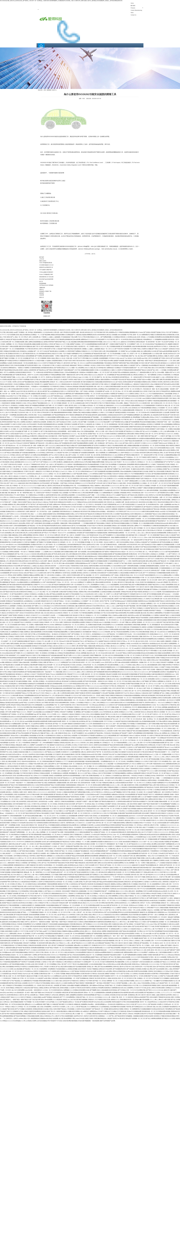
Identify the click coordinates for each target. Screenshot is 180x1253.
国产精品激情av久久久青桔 (42, 688)
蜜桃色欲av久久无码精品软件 (34, 441)
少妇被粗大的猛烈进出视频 (58, 719)
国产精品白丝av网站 (16, 339)
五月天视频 (108, 412)
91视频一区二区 (8, 429)
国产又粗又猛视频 (169, 528)
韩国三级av (151, 367)
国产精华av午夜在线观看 (41, 813)
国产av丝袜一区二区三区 (110, 391)
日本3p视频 (17, 431)
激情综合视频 (11, 733)
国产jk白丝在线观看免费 (61, 608)
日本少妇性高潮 (159, 367)
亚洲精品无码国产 (130, 587)
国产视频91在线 (88, 888)
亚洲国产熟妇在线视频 (132, 683)
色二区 (36, 353)
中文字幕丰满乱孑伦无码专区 (16, 412)
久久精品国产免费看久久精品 (107, 700)
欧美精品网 (109, 598)
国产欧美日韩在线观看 (89, 681)
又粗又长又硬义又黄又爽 (23, 393)
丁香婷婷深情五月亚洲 (162, 464)
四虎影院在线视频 (161, 466)
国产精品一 (76, 391)
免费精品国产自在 (66, 662)
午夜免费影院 (26, 742)
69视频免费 (6, 634)
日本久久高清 (67, 844)
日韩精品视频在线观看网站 (136, 787)
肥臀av (167, 780)
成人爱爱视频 (149, 912)
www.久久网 (6, 389)
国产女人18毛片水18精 (55, 455)
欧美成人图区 (84, 931)
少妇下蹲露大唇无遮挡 (47, 702)
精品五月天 (55, 353)
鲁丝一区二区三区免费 (29, 731)
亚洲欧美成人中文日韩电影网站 (153, 740)
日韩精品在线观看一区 (45, 773)
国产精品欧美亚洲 (28, 353)
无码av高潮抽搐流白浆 (71, 372)
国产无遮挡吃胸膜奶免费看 (83, 445)
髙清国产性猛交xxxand (160, 443)
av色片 (2, 577)
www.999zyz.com (11, 992)
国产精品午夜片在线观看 (24, 540)
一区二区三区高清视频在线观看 (150, 518)
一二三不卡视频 (24, 926)
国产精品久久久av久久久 (166, 433)
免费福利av (9, 707)
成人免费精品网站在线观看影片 (65, 959)
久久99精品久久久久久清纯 (63, 839)
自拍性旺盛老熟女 (48, 389)
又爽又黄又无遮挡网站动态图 (81, 940)
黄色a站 (143, 653)
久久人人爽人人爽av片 (163, 756)
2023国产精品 (170, 771)
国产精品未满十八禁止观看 (44, 443)
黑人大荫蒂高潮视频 (31, 738)
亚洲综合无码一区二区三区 (162, 403)
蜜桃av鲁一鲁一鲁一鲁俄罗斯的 (20, 492)
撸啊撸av (78, 712)
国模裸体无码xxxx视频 (160, 617)
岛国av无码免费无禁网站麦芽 (97, 356)
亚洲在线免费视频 (130, 669)
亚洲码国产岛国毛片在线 (85, 815)
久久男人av (128, 962)
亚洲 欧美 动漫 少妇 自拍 (42, 613)
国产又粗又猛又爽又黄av (167, 622)
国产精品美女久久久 (66, 778)
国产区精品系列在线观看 (21, 914)
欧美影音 (100, 530)
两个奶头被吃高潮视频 (83, 389)
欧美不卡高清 (147, 596)
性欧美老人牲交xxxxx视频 (139, 646)
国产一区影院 (27, 679)
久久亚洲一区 (58, 766)
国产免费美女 (105, 789)
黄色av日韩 (14, 735)
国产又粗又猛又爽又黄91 (36, 999)
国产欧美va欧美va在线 (168, 384)
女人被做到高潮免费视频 (7, 441)
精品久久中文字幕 (100, 837)
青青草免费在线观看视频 (55, 768)
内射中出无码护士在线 (19, 424)
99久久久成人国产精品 (121, 443)
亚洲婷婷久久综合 (21, 403)
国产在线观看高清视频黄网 (86, 452)
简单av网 (118, 610)
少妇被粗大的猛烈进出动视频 (74, 620)
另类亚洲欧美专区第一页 (103, 929)
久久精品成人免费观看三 (145, 603)
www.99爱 (106, 905)
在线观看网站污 (43, 438)
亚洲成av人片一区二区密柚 (30, 396)
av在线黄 (120, 478)
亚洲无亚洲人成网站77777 (134, 525)
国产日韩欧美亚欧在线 (17, 898)
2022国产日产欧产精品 (120, 563)
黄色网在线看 (98, 947)
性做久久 (127, 608)
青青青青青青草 (172, 620)
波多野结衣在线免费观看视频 (94, 363)
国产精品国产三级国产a (126, 733)
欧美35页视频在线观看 (152, 568)
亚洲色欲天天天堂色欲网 (39, 646)
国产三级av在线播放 (86, 657)
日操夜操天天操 (81, 759)
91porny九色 (120, 608)
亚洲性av (97, 379)
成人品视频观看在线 (78, 799)
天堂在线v (24, 426)
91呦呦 (58, 957)
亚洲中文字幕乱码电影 (99, 518)
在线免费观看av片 (172, 490)
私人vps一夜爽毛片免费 (56, 457)
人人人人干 (36, 591)
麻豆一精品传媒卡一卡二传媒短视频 (124, 589)
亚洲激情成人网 (132, 995)
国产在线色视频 (136, 382)
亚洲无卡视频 (161, 665)
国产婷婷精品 (32, 863)
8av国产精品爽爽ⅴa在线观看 (79, 469)
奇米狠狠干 (42, 1002)
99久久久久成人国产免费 (165, 950)
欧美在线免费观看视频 (171, 516)
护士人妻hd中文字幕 (58, 1016)
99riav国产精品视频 (129, 606)
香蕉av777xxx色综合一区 (146, 822)
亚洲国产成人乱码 (86, 436)
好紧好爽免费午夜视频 (91, 492)
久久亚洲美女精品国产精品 (8, 379)
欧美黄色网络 (122, 613)
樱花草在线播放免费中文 (142, 464)
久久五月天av (21, 910)
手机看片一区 (120, 462)
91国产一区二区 (107, 353)
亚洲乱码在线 (176, 683)
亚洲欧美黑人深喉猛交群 (37, 436)
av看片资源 (156, 785)
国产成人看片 (133, 528)
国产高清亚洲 (127, 504)
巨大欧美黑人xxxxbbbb (93, 825)
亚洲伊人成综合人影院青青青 (27, 370)
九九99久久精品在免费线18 (42, 374)
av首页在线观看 (53, 528)
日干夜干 (139, 716)
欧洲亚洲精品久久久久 (109, 907)
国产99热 (49, 370)
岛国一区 (72, 358)
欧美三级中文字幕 (77, 374)
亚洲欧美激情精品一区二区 (97, 775)
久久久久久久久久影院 (6, 969)
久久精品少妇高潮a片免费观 (160, 841)
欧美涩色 (126, 339)
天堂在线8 (146, 389)
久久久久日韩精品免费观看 (40, 650)
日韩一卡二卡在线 (11, 818)
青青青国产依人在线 (6, 752)
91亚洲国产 (72, 436)
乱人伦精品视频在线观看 (47, 407)
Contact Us (133, 15)
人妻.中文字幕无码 (64, 507)
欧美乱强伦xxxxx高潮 (13, 716)
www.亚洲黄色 (146, 398)
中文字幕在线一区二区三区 (135, 740)
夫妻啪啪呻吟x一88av (85, 726)
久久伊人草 (15, 419)
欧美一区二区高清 (171, 926)
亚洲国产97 (36, 584)
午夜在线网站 (84, 690)
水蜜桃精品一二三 (103, 1016)
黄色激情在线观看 (48, 356)
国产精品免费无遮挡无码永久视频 (83, 778)
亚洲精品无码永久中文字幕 (144, 789)
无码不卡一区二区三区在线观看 (78, 580)
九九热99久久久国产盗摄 (133, 747)
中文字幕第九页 (47, 471)
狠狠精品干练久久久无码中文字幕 (108, 709)
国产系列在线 (170, 452)
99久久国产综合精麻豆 (44, 870)
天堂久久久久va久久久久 (141, 672)
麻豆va (124, 466)
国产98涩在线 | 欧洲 (162, 966)
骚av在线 (143, 613)
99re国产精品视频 (8, 436)
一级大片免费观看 (100, 452)
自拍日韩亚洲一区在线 (11, 384)
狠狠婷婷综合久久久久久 (37, 400)
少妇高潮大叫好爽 (112, 731)
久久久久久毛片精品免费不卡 (97, 339)
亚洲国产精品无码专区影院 (162, 549)
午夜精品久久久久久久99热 (82, 707)
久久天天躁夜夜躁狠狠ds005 (167, 676)
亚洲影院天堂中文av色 (135, 573)
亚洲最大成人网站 (34, 837)
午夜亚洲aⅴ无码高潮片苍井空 (90, 688)
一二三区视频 (97, 589)
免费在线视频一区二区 (173, 431)
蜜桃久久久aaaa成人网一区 (139, 504)
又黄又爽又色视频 (123, 424)
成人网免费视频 (135, 417)
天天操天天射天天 (83, 745)
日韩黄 (166, 848)
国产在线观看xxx (56, 860)
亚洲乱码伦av (110, 858)
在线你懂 (61, 780)
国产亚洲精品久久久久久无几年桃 (132, 398)
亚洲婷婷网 (27, 509)
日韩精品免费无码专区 (29, 1013)
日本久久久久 (6, 695)
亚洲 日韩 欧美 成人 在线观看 (112, 502)
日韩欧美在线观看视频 (73, 709)
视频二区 (91, 766)
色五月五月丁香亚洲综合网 (121, 490)
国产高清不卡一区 (81, 804)
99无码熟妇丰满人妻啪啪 (30, 429)
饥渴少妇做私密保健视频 (28, 888)
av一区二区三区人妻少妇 (132, 641)
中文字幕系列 (120, 511)
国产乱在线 (135, 926)
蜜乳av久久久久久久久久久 (125, 672)
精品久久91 (50, 606)
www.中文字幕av (9, 530)
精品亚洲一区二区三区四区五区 (129, 603)
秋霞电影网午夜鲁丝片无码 (92, 507)
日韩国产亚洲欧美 (79, 693)
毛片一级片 (137, 436)
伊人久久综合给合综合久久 (165, 419)
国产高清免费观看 (126, 346)
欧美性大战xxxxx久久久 (36, 537)
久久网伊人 (101, 412)
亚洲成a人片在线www (65, 386)
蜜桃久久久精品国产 (130, 365)
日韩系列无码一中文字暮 (163, 775)
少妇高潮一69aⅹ (164, 565)
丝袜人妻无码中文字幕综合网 (122, 582)
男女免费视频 (112, 464)
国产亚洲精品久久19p (96, 874)
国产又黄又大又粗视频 (143, 485)
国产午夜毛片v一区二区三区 (158, 714)
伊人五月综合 (15, 926)
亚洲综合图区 (130, 433)
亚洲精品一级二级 (24, 332)
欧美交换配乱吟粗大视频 (153, 653)
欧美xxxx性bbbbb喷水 (99, 334)
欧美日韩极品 (10, 987)
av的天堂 (114, 400)
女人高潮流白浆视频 (71, 969)
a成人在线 (40, 1006)
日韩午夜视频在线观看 (124, 568)
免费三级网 (159, 379)
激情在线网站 (121, 822)
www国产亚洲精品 (46, 997)
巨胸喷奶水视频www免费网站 (31, 575)
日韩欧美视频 (136, 624)
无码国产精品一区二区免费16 (113, 985)
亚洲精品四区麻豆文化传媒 (140, 471)
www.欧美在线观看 (12, 398)
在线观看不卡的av (80, 535)
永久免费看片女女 (139, 763)
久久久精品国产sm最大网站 (43, 978)
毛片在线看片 (50, 379)
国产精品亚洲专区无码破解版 (123, 1016)
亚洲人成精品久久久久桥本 (107, 481)
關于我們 (133, 5)
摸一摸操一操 (153, 389)
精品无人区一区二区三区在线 (116, 761)
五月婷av (159, 374)
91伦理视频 (169, 808)
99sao (58, 834)
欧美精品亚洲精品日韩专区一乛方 (26, 372)
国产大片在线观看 (103, 827)
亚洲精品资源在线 (143, 900)
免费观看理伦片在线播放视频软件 (142, 1009)
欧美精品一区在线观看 (95, 391)
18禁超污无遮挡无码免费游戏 (15, 672)
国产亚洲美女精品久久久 (61, 367)
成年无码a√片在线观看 (26, 643)
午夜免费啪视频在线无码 (80, 464)
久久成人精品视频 (71, 342)
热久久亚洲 (42, 379)
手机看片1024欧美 (49, 966)
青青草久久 (100, 570)
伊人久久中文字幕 (171, 589)
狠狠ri (138, 351)
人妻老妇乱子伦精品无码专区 (141, 384)
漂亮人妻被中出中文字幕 (9, 617)
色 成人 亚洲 (65, 358)
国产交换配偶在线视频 (20, 641)
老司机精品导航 (117, 499)
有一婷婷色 (89, 589)
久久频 (104, 469)
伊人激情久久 (93, 499)
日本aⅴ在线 (36, 433)
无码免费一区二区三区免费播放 (47, 964)
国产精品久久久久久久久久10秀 (25, 900)
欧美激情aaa (27, 334)
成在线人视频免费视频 (11, 620)
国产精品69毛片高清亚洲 (90, 763)
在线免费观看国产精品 (91, 648)
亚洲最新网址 (104, 497)
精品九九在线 (170, 448)
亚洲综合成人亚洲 (33, 639)
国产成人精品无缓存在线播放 (64, 966)
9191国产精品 (49, 947)
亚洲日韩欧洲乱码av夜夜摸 (160, 537)
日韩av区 (80, 756)
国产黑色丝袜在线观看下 (159, 752)
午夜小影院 (6, 337)
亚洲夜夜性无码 (29, 841)
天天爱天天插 (4, 627)
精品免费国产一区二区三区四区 (48, 398)
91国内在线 (39, 372)
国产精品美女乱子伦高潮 (151, 787)
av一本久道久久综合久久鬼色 (158, 478)
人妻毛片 (15, 1018)
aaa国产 (16, 332)
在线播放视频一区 (46, 808)
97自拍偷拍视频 (60, 969)
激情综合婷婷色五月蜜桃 (116, 1009)
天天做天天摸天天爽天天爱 (71, 360)
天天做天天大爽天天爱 (162, 745)
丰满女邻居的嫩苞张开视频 (67, 481)
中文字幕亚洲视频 (124, 596)
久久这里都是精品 (104, 1006)
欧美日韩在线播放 (104, 719)
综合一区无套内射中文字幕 (46, 365)
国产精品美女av (41, 370)
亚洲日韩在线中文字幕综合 (89, 973)
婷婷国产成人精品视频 (132, 657)
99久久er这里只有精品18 (41, 620)
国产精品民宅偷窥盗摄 (94, 577)
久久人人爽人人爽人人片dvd (81, 643)
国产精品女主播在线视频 (11, 452)
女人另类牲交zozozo (13, 497)
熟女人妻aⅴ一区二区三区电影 (124, 749)
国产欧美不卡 (147, 655)
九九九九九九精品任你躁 (56, 445)
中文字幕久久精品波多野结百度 (29, 563)
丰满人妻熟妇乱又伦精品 (119, 893)
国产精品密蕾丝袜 (37, 530)
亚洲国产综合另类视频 (104, 473)
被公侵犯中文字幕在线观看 (112, 528)
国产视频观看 (67, 808)
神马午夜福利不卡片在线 (54, 1021)
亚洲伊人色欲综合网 (134, 563)
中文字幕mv (117, 488)
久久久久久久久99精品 (63, 676)
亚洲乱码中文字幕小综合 (139, 660)
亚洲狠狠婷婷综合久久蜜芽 (21, 865)
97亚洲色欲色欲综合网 (120, 860)
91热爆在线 (8, 686)
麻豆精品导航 (80, 648)
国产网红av (133, 488)
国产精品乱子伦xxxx (49, 674)
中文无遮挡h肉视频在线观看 (51, 537)
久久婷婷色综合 (88, 672)
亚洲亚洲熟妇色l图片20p (116, 386)
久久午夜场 (140, 499)
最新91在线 (136, 469)
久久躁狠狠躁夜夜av (100, 992)
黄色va (152, 417)
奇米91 (142, 641)
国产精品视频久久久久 (117, 636)
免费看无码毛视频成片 (100, 596)
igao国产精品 (23, 702)
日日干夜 (77, 370)
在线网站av (27, 631)
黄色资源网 (168, 481)
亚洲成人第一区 (154, 631)
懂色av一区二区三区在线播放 (10, 596)
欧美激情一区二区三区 (124, 697)
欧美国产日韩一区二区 (52, 481)
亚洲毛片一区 (94, 396)
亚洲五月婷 (104, 516)
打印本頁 (87, 253)
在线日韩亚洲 (98, 419)
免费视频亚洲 (78, 415)
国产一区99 (64, 441)
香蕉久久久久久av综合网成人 (43, 490)
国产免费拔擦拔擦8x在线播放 (80, 393)
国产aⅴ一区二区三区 (70, 898)
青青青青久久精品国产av (146, 396)
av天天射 (65, 589)
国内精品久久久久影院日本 (168, 363)
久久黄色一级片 (37, 667)
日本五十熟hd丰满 (158, 502)
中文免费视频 (103, 615)
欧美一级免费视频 (137, 891)
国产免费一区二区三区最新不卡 (55, 405)
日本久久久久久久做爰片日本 (101, 811)
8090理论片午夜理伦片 (172, 665)
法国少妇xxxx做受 (173, 924)
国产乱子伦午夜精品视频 (79, 525)
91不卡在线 (176, 568)
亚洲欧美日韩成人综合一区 (128, 575)
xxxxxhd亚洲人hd (136, 643)
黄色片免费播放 (119, 669)
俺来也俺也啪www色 (91, 556)
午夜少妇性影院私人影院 (52, 419)
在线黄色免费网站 (93, 690)
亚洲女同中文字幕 (78, 384)
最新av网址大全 (136, 709)
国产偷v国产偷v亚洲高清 (120, 448)
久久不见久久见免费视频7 (150, 441)
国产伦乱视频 (86, 712)
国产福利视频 (146, 426)
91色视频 (25, 358)
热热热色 (78, 561)
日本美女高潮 (52, 896)
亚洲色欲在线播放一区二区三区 (71, 636)
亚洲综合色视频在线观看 (105, 554)
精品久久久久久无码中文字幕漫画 (44, 363)
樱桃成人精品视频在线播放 (14, 959)
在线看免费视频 (122, 558)
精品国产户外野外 (68, 379)
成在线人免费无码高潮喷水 (92, 565)
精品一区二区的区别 (36, 492)
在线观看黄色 (107, 417)
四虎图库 (173, 775)
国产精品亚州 (148, 507)
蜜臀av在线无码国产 (160, 844)
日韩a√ (59, 964)
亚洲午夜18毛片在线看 (15, 464)
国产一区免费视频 (11, 415)
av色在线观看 (116, 591)
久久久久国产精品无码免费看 (109, 870)
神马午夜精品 (171, 830)
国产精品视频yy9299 (67, 485)
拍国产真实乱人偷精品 (40, 617)
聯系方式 (41, 297)
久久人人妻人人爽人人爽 (84, 490)
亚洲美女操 (149, 877)
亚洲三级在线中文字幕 (75, 615)
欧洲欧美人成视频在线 (63, 462)
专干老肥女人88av (158, 686)
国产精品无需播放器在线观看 (80, 874)
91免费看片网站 (143, 756)
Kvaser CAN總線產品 (44, 274)
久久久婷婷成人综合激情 (18, 521)
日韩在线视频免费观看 (132, 1002)
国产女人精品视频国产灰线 (171, 580)
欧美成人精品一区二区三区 (88, 683)
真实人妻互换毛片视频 (49, 643)
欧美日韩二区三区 (95, 360)
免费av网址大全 (85, 709)
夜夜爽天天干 (95, 697)
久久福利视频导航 (75, 752)
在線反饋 (41, 295)
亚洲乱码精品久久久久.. (93, 337)
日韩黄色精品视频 (47, 761)
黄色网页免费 (101, 344)
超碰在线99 (21, 483)
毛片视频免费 (157, 563)
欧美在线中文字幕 (139, 752)
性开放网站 (24, 507)
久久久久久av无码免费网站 (42, 339)
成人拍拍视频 (59, 424)
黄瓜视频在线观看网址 (142, 731)
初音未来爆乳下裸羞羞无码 (149, 813)
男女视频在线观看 (117, 445)
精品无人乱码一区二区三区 (163, 943)
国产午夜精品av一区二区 (131, 457)
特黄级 (137, 433)
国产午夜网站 (38, 356)
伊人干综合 (174, 403)
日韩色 (128, 643)
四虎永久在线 (127, 898)
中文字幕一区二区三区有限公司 (132, 389)
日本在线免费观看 (88, 457)
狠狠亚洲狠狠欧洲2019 (75, 830)
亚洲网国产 (132, 344)
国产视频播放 (118, 792)
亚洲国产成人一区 (150, 980)
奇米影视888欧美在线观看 (30, 789)
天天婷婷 (107, 433)
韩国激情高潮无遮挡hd (25, 785)
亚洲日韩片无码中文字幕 (117, 641)
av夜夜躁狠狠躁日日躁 (149, 620)
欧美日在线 (108, 653)
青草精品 (142, 433)
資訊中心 (40, 65)
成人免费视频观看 (168, 740)
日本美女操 (71, 483)
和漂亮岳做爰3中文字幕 (119, 1002)
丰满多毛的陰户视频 (134, 858)
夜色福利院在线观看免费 (40, 721)
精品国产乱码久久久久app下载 (23, 433)
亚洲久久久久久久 (147, 443)
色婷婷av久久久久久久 (75, 740)
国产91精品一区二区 (146, 563)
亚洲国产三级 (82, 570)
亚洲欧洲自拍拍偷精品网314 (160, 525)
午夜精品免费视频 (55, 374)
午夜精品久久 (16, 563)
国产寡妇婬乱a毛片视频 (36, 733)
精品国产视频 (21, 919)
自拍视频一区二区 (164, 712)
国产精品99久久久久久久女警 (154, 874)
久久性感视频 (4, 551)
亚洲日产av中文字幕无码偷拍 (64, 707)
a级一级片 (121, 400)
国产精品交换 (82, 1006)
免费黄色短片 (111, 367)
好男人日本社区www (126, 570)
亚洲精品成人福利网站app (22, 436)
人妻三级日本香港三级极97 (134, 804)
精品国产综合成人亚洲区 (14, 789)
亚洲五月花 (24, 766)
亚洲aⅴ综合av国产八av (47, 608)
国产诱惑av (123, 653)
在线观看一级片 (92, 443)
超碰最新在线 (137, 705)
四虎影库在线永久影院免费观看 (25, 356)
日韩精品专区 (40, 700)
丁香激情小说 (36, 540)
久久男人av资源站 (95, 853)
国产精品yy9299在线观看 (76, 855)
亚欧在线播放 (146, 716)
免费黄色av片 (85, 339)
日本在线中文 (80, 507)
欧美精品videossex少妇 (20, 639)
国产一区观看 (110, 344)
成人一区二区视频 (107, 848)
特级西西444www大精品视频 (146, 601)
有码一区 (80, 459)
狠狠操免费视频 (34, 778)
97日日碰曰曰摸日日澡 (159, 808)
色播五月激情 (105, 695)
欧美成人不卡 (12, 495)
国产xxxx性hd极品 (38, 933)
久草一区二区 (138, 353)
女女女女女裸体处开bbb (42, 549)
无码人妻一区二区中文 (151, 433)
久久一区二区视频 (10, 577)
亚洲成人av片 (51, 707)
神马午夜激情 (70, 415)
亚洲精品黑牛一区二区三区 (121, 879)
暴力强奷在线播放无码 (87, 382)
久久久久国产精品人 (86, 773)
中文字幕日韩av (10, 797)
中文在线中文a (152, 419)
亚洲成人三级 (11, 466)
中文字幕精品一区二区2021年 (10, 811)
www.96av (174, 504)
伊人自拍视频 (90, 926)
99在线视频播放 (23, 620)
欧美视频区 (75, 947)
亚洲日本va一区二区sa (149, 636)
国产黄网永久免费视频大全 (157, 681)
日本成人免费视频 (81, 653)
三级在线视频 (168, 393)
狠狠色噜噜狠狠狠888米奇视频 (93, 342)
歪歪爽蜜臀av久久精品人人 (99, 584)
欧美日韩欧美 (162, 813)
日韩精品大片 (73, 438)
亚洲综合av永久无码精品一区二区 (73, 540)
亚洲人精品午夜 (45, 976)
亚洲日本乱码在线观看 (168, 603)
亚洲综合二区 (83, 624)
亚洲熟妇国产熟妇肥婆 (72, 846)
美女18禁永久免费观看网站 (155, 613)
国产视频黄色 (31, 443)
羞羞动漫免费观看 (36, 631)
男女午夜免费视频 (156, 931)
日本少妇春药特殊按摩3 (23, 400)
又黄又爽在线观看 (86, 497)
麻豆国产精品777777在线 (155, 848)
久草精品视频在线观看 (32, 1016)
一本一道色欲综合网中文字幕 (138, 377)
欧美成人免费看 (119, 587)
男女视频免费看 (119, 962)
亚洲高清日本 (160, 405)
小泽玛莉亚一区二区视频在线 (57, 549)
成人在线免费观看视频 (19, 499)
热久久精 (113, 462)
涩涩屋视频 (110, 521)
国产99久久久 (163, 955)
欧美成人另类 (116, 804)
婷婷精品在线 (100, 646)
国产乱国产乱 (29, 907)
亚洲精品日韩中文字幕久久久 (84, 686)
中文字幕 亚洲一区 (89, 400)
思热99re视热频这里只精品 (90, 827)
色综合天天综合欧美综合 (27, 613)
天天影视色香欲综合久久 (99, 731)
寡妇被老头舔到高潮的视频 (147, 521)
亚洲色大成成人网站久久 (54, 358)
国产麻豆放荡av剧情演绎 (90, 415)
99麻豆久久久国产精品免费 (74, 473)
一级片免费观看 (151, 374)
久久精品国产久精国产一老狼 (135, 728)
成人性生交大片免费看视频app (114, 457)
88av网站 (170, 851)
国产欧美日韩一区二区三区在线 (148, 853)
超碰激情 (42, 629)
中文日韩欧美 (10, 806)
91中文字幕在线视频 (119, 580)
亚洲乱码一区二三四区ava (57, 382)
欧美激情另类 (72, 389)
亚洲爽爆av (21, 384)
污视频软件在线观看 (89, 756)
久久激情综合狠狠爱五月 (75, 631)
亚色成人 (61, 372)
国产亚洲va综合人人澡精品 (29, 565)
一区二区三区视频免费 (105, 893)
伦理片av (154, 700)
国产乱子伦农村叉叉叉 (165, 441)
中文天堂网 (133, 349)
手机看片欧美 (53, 502)
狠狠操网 (96, 820)
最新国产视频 (11, 377)
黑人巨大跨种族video (100, 367)
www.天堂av (153, 924)
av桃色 (121, 365)
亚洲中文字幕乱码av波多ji (75, 888)
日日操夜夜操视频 (34, 367)
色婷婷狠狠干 (12, 655)
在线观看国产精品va (20, 693)
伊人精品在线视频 (163, 389)
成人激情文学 (137, 547)
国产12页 (96, 483)
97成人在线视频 (63, 492)
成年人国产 (45, 445)
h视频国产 (17, 407)
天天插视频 (134, 884)
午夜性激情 (54, 978)
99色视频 (173, 690)
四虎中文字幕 (34, 379)
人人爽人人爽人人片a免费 (84, 650)
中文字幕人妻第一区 (132, 334)
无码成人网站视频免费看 (42, 382)
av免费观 (143, 910)
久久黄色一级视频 (37, 596)
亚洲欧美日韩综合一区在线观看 (72, 827)
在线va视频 (70, 985)
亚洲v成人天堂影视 (16, 924)
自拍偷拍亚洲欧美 (69, 754)
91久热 (126, 863)
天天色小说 (15, 763)
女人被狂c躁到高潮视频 (151, 490)
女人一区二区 (120, 620)
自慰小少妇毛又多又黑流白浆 (32, 886)
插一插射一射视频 (82, 438)
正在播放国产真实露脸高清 (81, 851)
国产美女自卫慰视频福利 (7, 554)
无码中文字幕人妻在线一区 (130, 792)
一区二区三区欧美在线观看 (76, 794)
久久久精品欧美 (53, 787)
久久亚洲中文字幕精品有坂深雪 (124, 370)
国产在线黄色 (25, 665)
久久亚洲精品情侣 (61, 544)
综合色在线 (150, 346)
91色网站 (63, 716)
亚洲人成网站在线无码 (151, 799)
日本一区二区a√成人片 (79, 700)
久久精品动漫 (74, 886)
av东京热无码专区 (132, 544)
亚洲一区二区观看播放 (96, 936)
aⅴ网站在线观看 (95, 870)
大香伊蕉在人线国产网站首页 (37, 855)
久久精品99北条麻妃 (99, 407)
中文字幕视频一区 (135, 523)
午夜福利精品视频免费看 (159, 400)
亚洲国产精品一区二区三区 (96, 433)
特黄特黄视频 (136, 577)
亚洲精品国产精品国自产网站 (161, 690)
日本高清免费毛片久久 (79, 398)
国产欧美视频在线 (38, 919)
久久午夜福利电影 (123, 356)
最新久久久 (9, 568)
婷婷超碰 (75, 386)
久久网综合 (48, 518)
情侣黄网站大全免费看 (34, 719)
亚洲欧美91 (133, 778)
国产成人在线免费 (83, 608)
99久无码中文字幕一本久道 (99, 410)
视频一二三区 (95, 495)
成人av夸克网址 (105, 728)
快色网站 (70, 983)
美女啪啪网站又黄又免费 (114, 1013)
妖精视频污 (13, 606)
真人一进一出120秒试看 (42, 476)
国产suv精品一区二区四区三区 (78, 455)
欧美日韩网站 (76, 1011)
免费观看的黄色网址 (172, 763)
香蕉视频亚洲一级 (157, 624)
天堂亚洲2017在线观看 (70, 424)
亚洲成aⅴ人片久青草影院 (90, 473)
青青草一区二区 (66, 721)
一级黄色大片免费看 (23, 367)
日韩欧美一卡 (12, 919)
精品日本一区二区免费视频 (106, 374)
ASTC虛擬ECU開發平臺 (45, 269)
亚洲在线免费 (152, 556)
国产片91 (127, 511)
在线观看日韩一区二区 (55, 410)
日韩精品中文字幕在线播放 (14, 985)
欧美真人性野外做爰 (77, 400)
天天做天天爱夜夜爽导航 (109, 504)
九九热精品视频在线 (17, 471)
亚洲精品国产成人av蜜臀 (131, 745)
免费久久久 (26, 745)
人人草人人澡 (162, 431)
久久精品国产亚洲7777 (73, 716)
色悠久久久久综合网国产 (141, 952)
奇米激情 (79, 532)
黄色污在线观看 (53, 1018)
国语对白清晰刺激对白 (9, 367)
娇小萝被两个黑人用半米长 (96, 580)
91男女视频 (87, 462)
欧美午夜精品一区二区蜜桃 (164, 429)
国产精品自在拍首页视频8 (148, 547)
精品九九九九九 (93, 374)
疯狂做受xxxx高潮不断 (151, 973)
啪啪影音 (142, 912)
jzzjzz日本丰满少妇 (21, 391)
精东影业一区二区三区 (83, 547)
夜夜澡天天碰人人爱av (122, 768)
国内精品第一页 (21, 992)
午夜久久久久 (116, 342)
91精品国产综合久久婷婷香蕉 (22, 622)
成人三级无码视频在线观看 (159, 655)
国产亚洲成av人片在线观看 (158, 589)
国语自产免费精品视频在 (168, 806)
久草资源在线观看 (13, 756)
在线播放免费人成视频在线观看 (46, 749)
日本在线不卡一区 (116, 622)
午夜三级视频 (34, 973)
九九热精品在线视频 (105, 591)
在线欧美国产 (91, 676)
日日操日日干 (35, 615)
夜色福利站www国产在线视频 (133, 620)
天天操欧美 (96, 497)
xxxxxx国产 (160, 636)
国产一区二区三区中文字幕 (163, 483)
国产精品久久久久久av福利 (35, 573)
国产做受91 (105, 551)
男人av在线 (29, 532)
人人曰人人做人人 (21, 377)
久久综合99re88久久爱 (49, 332)
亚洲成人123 (96, 815)
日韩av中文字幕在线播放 (42, 983)
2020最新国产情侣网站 (86, 950)
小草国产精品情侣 (62, 436)
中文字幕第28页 (54, 386)
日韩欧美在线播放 (123, 332)
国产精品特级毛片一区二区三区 (164, 521)
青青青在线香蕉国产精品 (9, 422)
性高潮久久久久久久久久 (112, 485)
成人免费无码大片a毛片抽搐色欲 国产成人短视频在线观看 (34, 459)
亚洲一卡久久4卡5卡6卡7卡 (18, 473)
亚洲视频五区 (134, 841)
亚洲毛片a (152, 495)
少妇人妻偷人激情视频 (92, 742)
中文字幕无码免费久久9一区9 (154, 917)
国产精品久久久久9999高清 (53, 891)
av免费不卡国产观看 (120, 598)
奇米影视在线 (155, 410)
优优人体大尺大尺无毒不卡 (145, 832)
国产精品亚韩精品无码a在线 (10, 370)
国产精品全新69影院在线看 (122, 374)
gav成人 (20, 848)
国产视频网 (93, 990)
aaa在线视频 (28, 721)
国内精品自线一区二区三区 (150, 1011)
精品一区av (168, 837)
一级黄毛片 (5, 683)
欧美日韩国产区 (139, 702)
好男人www (127, 407)
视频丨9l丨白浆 (17, 429)
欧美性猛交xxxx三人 (149, 754)
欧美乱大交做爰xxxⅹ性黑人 (58, 575)
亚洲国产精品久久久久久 (19, 712)
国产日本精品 (119, 959)
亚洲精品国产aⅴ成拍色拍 (73, 334)
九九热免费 (166, 412)
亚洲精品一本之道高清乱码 (47, 681)
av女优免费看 (43, 507)
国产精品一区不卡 (56, 521)
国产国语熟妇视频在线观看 (33, 672)
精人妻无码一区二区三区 (153, 811)
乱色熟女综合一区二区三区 (71, 624)
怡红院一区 (112, 547)
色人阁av (46, 594)
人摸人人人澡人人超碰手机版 (114, 606)
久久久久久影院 (129, 462)
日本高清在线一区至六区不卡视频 (72, 747)
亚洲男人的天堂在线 (44, 429)
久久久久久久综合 (46, 584)
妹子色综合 (119, 382)
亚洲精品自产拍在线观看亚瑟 (14, 601)
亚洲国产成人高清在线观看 (156, 471)
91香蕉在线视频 (134, 521)
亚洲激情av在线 (145, 382)
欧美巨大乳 (167, 827)
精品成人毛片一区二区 (77, 858)
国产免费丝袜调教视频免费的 (79, 558)
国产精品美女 (47, 799)
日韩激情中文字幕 (8, 768)
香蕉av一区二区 (153, 719)
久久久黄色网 (143, 403)
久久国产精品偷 (163, 608)
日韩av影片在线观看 (111, 674)
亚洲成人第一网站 (105, 716)
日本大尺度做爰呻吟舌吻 (23, 577)
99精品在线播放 (86, 412)
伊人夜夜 (21, 398)
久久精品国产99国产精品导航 (64, 349)
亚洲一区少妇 (163, 598)
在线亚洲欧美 (38, 523)
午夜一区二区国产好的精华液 (62, 705)
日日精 (96, 370)
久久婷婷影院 (65, 834)
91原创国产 (112, 726)
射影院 (31, 547)
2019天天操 (63, 900)
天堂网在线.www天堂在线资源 (118, 888)
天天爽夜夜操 (169, 367)
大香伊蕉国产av (107, 499)
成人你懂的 (139, 754)
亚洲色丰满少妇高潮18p (78, 721)
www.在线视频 (122, 334)
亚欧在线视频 (29, 938)
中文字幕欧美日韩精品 (108, 403)
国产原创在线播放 (99, 523)
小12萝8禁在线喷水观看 (67, 693)
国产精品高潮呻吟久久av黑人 (76, 667)
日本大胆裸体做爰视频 (87, 431)
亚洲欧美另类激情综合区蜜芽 (159, 398)
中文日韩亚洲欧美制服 (19, 629)
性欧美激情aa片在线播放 (18, 834)
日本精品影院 (51, 709)
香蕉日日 (156, 712)
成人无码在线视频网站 (112, 426)
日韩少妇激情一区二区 (140, 749)
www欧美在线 (153, 900)
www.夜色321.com (11, 544)
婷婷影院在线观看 (42, 822)
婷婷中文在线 (151, 377)
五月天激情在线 (159, 855)
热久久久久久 (56, 1013)
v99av (152, 384)
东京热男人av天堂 (28, 339)
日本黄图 (107, 429)
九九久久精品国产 (163, 349)
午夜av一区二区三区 (74, 471)
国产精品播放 (69, 466)
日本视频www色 (6, 952)
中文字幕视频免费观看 (137, 473)
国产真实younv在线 (94, 959)
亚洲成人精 (132, 754)
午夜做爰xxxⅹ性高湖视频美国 (40, 386)
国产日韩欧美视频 (154, 723)
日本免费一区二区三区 (157, 485)
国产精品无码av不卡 (45, 695)
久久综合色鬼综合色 (87, 450)
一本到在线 (73, 417)
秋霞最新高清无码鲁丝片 (27, 360)
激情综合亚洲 (118, 702)
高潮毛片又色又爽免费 (57, 339)
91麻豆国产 (163, 898)
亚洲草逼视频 (103, 537)
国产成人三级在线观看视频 (14, 610)
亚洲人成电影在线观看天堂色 (47, 514)
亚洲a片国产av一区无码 (40, 896)
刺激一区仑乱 (38, 415)
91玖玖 (174, 837)
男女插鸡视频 (116, 353)
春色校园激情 (85, 936)
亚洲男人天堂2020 (145, 469)
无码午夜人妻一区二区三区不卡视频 (105, 822)
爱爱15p (155, 356)
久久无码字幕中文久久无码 (98, 813)
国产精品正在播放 (69, 445)
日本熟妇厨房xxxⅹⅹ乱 (32, 450)
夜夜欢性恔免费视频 (111, 672)
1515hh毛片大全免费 (58, 1006)
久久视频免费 (34, 438)
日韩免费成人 (92, 917)
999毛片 (129, 492)
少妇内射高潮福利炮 (73, 544)
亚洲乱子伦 (24, 853)
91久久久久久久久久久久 (53, 950)
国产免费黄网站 (23, 837)
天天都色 (91, 872)
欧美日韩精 (73, 490)
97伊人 (163, 688)
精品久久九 (86, 903)
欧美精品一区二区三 (161, 728)
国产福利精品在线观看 (119, 412)
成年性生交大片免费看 (13, 646)
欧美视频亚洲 (87, 631)
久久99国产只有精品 (165, 667)
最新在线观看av (105, 379)
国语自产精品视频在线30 (157, 344)
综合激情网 (67, 469)
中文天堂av (147, 473)
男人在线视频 (115, 492)
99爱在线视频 (134, 363)
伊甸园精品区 (94, 709)
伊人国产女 (153, 372)
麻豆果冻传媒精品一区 (15, 771)
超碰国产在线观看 (119, 360)
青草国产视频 (83, 646)
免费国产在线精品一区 (123, 907)
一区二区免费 (90, 346)
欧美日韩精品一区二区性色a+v (134, 825)
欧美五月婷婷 (145, 429)
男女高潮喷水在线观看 (43, 587)
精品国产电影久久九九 (143, 924)
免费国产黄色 (111, 669)
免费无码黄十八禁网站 (30, 955)
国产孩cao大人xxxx (168, 747)
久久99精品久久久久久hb (29, 797)
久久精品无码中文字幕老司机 (134, 650)
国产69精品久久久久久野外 (48, 462)
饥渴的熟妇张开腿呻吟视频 (58, 587)
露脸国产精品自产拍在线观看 (139, 617)
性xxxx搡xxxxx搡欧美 (155, 858)
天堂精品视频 (98, 382)
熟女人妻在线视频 (137, 700)
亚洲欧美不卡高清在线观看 (50, 924)
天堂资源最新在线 (158, 627)
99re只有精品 (32, 558)
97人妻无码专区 (66, 363)
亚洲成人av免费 (27, 740)
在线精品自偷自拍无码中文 (116, 415)
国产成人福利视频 (53, 507)
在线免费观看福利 (48, 636)
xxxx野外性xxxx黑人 (152, 676)
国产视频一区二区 (27, 723)
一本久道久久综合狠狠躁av (166, 457)
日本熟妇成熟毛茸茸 (17, 389)
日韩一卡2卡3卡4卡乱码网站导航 (22, 707)
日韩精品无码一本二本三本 (142, 410)
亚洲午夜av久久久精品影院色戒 (20, 881)
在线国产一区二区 (8, 641)
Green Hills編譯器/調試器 (45, 262)
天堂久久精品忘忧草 (82, 441)
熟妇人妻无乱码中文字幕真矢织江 (69, 980)
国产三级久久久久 (12, 483)
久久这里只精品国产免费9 (69, 629)
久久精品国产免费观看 (32, 629)
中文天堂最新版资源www (156, 393)
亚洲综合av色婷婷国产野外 (141, 997)
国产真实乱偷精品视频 (31, 815)
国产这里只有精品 (76, 697)
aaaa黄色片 (137, 648)
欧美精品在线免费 (131, 598)
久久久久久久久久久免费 (33, 485)
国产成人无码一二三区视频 (158, 370)
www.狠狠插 (160, 481)
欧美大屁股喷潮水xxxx (167, 674)
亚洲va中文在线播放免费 (134, 1011)
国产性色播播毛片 (108, 535)
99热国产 (13, 547)
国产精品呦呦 (46, 334)
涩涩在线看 (100, 573)
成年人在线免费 (33, 337)
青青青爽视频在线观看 (63, 514)
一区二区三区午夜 (129, 532)
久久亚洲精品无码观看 (159, 789)
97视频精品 (19, 587)
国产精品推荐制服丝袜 (58, 415)
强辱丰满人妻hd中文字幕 (151, 825)
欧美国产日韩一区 (70, 584)
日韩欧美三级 (109, 523)
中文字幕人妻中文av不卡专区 (35, 693)
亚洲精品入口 (170, 759)
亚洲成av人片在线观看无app (113, 775)
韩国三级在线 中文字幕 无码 (116, 516)
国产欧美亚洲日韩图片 (31, 365)
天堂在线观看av (88, 620)
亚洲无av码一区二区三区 (171, 1004)
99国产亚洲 (77, 379)
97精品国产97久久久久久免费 (106, 650)
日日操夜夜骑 (87, 353)
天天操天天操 (151, 391)
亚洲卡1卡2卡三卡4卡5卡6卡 (15, 841)
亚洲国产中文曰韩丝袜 (112, 365)
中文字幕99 (94, 351)
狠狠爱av (173, 450)
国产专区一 (53, 771)
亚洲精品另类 (143, 745)
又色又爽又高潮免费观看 (122, 518)
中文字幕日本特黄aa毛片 (10, 410)
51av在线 (74, 756)
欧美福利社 (16, 780)
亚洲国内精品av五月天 (69, 867)
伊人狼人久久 (56, 806)
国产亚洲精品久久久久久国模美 (124, 393)
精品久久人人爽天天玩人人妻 (51, 669)
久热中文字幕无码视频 (104, 773)
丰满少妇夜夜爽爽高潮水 (62, 702)
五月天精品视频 (73, 452)
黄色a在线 (150, 712)
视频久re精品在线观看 (123, 957)
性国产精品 (63, 483)
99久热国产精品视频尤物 (66, 853)
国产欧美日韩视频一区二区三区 (115, 407)
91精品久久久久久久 (100, 346)
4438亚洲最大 (162, 700)
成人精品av (55, 443)
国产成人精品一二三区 (114, 466)
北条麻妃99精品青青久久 (10, 917)
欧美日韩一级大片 (65, 806)
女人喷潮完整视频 (21, 683)
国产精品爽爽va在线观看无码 (141, 851)
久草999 (50, 344)
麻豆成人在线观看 (106, 507)
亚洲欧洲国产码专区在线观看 (75, 448)
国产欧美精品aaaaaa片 (119, 601)
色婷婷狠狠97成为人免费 (115, 389)
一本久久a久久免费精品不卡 (77, 582)
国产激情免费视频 (145, 615)
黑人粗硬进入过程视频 (146, 627)
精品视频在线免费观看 (112, 471)
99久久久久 (61, 627)
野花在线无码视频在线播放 (148, 422)
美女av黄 (16, 591)
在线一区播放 (67, 756)
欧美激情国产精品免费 (53, 509)
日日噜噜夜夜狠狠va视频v (155, 450)
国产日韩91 (162, 358)
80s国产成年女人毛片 (41, 787)
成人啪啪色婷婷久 (109, 405)
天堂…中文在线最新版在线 (81, 485)
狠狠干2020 (121, 396)
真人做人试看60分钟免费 (108, 643)
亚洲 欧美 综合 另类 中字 (81, 679)
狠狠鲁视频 (128, 700)
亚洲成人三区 (138, 393)
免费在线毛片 (22, 726)
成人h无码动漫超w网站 (170, 874)
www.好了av (123, 358)
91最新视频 (136, 686)
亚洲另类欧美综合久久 (107, 455)
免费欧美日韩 (111, 872)
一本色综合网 (39, 851)
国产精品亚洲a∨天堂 (49, 690)
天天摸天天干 (102, 844)
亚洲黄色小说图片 (18, 792)
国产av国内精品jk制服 (47, 346)
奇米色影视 (98, 504)
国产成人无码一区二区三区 (128, 485)
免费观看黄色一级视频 (136, 662)
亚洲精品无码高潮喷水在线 (11, 351)
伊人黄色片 (171, 356)
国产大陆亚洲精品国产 (67, 370)
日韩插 (78, 997)
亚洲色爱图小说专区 (154, 679)
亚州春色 (118, 436)
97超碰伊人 (110, 563)
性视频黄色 (94, 412)
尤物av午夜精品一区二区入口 (133, 896)
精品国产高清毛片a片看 (114, 1018)
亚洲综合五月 (90, 952)
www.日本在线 (103, 686)
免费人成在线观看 (134, 391)
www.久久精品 (89, 367)
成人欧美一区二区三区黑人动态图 (117, 855)
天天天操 (160, 455)
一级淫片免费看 (71, 431)
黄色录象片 (96, 448)
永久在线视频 (116, 797)
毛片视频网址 (56, 740)
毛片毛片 (94, 650)
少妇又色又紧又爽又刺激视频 (78, 999)
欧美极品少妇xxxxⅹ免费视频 (116, 497)
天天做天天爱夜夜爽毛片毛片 (82, 879)
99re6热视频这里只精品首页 (157, 365)
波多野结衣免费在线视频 (7, 879)
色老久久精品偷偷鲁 (103, 990)
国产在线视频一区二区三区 (137, 1018)
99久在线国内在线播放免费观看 (145, 438)
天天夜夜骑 (127, 636)
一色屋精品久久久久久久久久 (162, 386)
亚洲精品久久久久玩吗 (141, 761)
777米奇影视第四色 (119, 450)
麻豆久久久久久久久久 (69, 672)
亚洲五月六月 (58, 379)
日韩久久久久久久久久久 (40, 792)
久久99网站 (103, 521)
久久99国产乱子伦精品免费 (165, 976)
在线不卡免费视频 (153, 693)
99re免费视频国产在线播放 (51, 742)
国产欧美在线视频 (165, 542)
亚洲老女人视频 (162, 356)
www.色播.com (174, 525)
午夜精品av (82, 372)
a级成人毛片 (31, 766)
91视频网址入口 (27, 697)
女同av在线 (10, 846)
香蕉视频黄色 (46, 860)
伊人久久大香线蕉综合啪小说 (63, 384)
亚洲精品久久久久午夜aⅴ (126, 712)
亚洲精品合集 (29, 410)
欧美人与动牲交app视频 (19, 690)
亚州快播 (37, 962)
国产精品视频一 (55, 483)
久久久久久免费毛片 (65, 660)
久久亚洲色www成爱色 (132, 811)
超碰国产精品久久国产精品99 (99, 957)
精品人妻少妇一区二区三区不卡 (52, 589)
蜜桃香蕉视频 (138, 497)
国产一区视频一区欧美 (15, 502)
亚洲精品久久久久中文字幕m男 (165, 459)
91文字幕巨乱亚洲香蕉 (119, 950)
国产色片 (113, 429)
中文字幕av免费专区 (162, 721)
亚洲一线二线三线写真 (93, 455)
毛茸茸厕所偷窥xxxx (104, 396)
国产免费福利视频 (106, 337)
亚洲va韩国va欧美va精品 (43, 554)
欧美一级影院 (4, 667)
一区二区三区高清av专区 (142, 412)
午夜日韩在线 (146, 697)
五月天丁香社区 (99, 865)
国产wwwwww (14, 573)
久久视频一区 (73, 367)
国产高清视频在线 (152, 921)
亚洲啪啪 (56, 372)
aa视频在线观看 (35, 393)
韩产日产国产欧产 (168, 462)
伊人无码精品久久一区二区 (142, 462)
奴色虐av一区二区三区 (17, 955)
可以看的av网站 (145, 417)
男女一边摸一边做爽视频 (163, 504)
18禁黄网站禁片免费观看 (161, 794)
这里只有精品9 (130, 580)
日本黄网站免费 (171, 370)
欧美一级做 (110, 537)
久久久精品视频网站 (80, 426)
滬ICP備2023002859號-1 (110, 321)
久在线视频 (142, 565)
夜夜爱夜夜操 (39, 648)
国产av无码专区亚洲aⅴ (61, 389)
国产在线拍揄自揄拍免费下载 (56, 655)
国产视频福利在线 (74, 926)
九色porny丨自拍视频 (16, 697)
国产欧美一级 (87, 731)
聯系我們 (40, 69)
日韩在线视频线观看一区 (113, 351)
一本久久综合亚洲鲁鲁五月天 (140, 634)
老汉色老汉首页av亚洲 (89, 669)
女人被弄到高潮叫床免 (50, 495)
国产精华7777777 (112, 356)
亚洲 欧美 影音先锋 (50, 565)
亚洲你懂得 (141, 568)
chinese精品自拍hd (7, 653)
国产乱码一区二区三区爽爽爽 (37, 358)
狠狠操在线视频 (40, 820)
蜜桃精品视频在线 (143, 707)
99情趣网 (113, 384)
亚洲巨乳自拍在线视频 (134, 653)
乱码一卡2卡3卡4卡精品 (31, 398)
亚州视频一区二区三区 (15, 358)
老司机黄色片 (62, 398)
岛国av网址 (56, 561)
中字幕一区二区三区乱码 (147, 577)
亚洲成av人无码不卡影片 (143, 669)
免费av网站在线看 (126, 964)
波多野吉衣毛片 (91, 544)
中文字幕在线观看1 (171, 511)
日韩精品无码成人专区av (21, 778)
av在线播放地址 (125, 372)
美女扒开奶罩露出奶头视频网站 (144, 386)
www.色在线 (28, 990)
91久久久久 (109, 723)
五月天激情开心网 (58, 754)
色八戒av (57, 407)
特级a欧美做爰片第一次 (82, 499)
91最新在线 (28, 457)
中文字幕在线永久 (54, 438)
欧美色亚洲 (165, 896)
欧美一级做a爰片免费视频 (171, 917)
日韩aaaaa (21, 410)
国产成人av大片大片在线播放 (148, 431)
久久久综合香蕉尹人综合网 (47, 615)
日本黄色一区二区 (118, 867)
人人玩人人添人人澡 (71, 570)
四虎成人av (25, 518)
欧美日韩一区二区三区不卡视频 (105, 707)
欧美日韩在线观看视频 (43, 660)
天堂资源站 (138, 969)
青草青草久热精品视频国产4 (94, 693)
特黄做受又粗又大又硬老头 (76, 921)
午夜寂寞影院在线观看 (51, 933)
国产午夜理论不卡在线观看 (50, 492)
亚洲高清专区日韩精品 (25, 591)
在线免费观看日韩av (114, 459)
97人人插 (5, 412)
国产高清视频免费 (100, 471)
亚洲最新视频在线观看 (87, 370)
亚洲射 (47, 568)
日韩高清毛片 (145, 643)
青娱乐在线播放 (30, 851)
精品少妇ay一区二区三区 (102, 639)
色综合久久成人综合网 (134, 358)
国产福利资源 (97, 848)
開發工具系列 (41, 55)
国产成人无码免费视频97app (28, 714)
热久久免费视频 (81, 825)
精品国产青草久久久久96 (108, 714)
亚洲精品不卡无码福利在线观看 (124, 367)
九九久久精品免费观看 (87, 379)
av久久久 (119, 504)
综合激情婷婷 (22, 794)
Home (132, 3)
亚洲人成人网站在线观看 (9, 761)
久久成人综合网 (161, 650)
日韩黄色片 (154, 382)
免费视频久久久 (51, 855)
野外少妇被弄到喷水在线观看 (84, 419)
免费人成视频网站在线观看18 (95, 841)
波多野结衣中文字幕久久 (161, 346)
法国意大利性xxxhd (7, 426)
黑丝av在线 (28, 530)
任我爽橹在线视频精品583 (128, 459)
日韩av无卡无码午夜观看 (116, 431)
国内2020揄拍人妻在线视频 (44, 754)
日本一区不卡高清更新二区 (14, 469)
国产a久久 (173, 372)
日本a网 (13, 542)
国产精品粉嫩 (145, 589)
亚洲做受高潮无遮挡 (156, 412)
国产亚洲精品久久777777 (60, 761)
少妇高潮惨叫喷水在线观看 (117, 1006)
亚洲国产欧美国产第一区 (121, 344)
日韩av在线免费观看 (93, 591)
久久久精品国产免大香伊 (61, 452)
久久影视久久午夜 (45, 962)
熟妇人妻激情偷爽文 (36, 332)
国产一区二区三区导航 (78, 596)
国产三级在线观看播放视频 (29, 660)
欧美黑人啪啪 (115, 716)
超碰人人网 (80, 672)
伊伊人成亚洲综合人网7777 (79, 768)
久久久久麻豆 (55, 980)
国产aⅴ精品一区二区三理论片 (19, 337)
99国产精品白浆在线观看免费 (133, 441)
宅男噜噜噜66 (37, 771)
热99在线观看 (162, 448)
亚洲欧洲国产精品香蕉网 (86, 386)
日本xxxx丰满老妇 (160, 886)
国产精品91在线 (132, 495)
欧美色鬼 (69, 398)
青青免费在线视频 (133, 565)
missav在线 (9, 396)
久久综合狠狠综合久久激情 (106, 370)
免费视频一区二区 (11, 344)
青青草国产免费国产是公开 (115, 469)
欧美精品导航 (20, 1004)
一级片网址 (35, 681)
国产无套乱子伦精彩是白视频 (52, 516)
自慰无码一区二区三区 (27, 648)
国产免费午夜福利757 (123, 594)
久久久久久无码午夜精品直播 (71, 683)
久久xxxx (94, 530)
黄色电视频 (93, 554)
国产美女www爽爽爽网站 (105, 966)
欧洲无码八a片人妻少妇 (35, 391)
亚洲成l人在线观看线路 (55, 775)
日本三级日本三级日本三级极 (144, 587)
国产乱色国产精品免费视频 (25, 877)
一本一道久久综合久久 (86, 429)
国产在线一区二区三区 (25, 893)
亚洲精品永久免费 (89, 384)
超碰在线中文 (136, 865)
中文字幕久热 (112, 686)
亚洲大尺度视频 (74, 834)
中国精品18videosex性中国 (168, 657)
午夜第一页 (38, 653)
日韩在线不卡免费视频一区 (168, 662)
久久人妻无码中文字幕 (47, 886)
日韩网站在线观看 (13, 551)
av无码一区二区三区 (92, 629)
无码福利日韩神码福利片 (165, 797)
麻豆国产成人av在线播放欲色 (51, 391)
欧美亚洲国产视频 (124, 629)
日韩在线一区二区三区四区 (109, 577)
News (132, 12)
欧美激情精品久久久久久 (99, 634)
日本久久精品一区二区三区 (163, 476)
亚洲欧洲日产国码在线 (58, 570)
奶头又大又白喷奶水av (157, 716)
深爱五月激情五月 (152, 457)
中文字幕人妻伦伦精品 (6, 332)
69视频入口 (41, 891)
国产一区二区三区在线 (121, 858)
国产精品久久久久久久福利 (56, 898)
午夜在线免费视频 (145, 407)
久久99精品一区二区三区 (147, 483)
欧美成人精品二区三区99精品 (117, 683)
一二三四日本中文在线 (62, 565)
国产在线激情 (130, 969)
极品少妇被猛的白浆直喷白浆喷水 (35, 417)
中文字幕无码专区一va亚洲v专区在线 (163, 596)
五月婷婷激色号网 (87, 518)
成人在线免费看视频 (16, 598)
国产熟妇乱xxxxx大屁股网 (158, 426)
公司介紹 (41, 259)
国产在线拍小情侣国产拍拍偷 (151, 332)
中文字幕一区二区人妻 (132, 830)
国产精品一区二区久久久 (78, 363)
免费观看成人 (23, 957)
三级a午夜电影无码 (141, 450)
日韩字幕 (77, 754)
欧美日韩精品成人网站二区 (157, 452)
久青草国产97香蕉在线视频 (156, 516)
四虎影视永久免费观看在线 (118, 433)
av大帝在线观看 (40, 634)
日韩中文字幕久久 (55, 429)
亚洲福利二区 (51, 848)
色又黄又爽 (40, 735)
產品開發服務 (41, 60)
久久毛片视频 (81, 405)
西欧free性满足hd (85, 844)
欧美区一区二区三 (93, 521)
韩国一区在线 (127, 483)
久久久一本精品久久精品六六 (8, 1006)
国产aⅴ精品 (44, 940)
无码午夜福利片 (100, 756)
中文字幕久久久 (36, 457)
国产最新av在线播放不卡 (53, 450)
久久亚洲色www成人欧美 (132, 337)
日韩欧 (29, 681)
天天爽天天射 (104, 464)
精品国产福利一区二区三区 (146, 938)
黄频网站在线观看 (119, 537)
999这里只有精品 (16, 705)
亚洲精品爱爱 (50, 820)
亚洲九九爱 (101, 351)
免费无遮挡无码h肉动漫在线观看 (169, 507)
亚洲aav (94, 773)
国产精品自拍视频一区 (73, 587)
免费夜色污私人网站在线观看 (162, 396)
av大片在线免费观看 (129, 702)
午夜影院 (17, 636)
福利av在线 (158, 438)
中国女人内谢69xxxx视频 (144, 349)
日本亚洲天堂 (43, 778)
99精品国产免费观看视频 (167, 811)
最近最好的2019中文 (62, 639)
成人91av (13, 874)
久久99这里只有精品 (38, 622)
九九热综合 (169, 813)
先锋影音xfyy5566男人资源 (39, 780)
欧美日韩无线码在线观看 (95, 502)
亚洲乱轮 (149, 782)
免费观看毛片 (126, 488)
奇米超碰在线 (4, 919)
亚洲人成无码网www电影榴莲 (66, 495)
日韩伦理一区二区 (95, 643)
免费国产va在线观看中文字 (38, 745)
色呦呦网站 (70, 610)
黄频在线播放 (47, 731)
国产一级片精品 (97, 983)
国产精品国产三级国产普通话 (8, 615)
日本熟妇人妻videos (15, 455)
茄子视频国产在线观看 (73, 407)
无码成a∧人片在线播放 (147, 337)
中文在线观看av (120, 818)
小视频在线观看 (38, 624)
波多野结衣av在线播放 (113, 766)
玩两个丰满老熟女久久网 (59, 962)
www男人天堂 (76, 422)
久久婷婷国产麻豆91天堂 (150, 608)
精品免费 (161, 719)
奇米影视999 (115, 377)
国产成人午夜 (19, 554)
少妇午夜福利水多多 (92, 535)
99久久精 (11, 528)
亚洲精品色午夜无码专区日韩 (81, 511)
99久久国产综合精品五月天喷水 (62, 422)
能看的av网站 (168, 575)
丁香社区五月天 (133, 403)
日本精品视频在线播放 (52, 905)
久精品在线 (144, 693)
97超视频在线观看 (101, 532)
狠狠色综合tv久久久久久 (111, 841)
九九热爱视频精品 (11, 556)
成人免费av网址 (145, 415)
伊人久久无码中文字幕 (160, 820)
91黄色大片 (107, 384)
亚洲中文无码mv (103, 629)
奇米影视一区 (145, 735)
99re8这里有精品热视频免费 (15, 657)
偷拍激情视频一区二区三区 (109, 815)
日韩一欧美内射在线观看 (80, 577)
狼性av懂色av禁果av (152, 561)
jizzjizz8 (78, 436)
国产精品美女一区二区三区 (78, 676)
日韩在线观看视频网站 (20, 525)
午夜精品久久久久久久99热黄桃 (101, 631)
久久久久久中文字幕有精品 (32, 488)
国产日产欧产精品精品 (13, 980)
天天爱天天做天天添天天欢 (67, 568)
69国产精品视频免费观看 (80, 443)
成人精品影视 (155, 415)
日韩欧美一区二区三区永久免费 (48, 535)
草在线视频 (70, 1009)
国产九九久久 (138, 1004)
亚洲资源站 (171, 473)
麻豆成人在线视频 (112, 334)
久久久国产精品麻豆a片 (59, 459)
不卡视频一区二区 (123, 844)
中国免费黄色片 (147, 339)
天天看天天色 (27, 471)
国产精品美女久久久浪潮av (132, 431)
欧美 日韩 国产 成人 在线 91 (45, 464)
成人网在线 (134, 374)
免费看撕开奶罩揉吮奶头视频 (99, 466)
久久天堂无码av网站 (157, 629)
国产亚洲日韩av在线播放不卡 (138, 801)
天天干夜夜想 (143, 457)
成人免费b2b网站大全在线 (148, 351)
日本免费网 (52, 940)
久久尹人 (87, 584)
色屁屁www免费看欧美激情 (103, 952)
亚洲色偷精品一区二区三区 (114, 627)
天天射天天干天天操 (140, 987)
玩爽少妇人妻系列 (46, 485)
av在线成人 (17, 426)
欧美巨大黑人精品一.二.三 (30, 514)
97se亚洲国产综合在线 (117, 379)
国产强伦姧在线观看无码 (81, 872)
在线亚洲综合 (57, 433)
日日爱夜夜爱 (158, 334)
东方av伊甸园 (76, 844)
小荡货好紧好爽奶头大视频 (63, 697)
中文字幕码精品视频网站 (86, 613)
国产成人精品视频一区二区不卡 (36, 377)
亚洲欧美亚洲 (80, 476)
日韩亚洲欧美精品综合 (76, 924)
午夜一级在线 (38, 825)
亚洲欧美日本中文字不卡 (99, 945)
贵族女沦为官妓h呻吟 (118, 507)
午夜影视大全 (60, 848)
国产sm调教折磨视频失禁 (139, 584)
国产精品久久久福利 (116, 483)
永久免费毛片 (110, 617)
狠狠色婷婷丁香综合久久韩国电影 (80, 365)
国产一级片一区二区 (73, 771)
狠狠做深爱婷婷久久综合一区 (150, 705)
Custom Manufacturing (136, 10)
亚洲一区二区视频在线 (153, 688)
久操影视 (171, 978)
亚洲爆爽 (166, 978)
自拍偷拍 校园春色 (99, 620)
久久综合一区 (46, 990)
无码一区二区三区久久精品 (152, 662)
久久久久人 (98, 400)
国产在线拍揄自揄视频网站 (97, 679)
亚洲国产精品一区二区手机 (8, 1004)
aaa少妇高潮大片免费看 (108, 393)
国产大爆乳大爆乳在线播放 (11, 643)
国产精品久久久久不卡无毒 (61, 344)
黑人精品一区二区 (51, 676)
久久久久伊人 (38, 389)
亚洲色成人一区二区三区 (119, 740)
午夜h (109, 688)
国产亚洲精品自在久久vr (139, 1006)
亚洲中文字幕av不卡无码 (111, 530)
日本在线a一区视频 (7, 407)
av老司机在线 (31, 473)
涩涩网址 (25, 768)
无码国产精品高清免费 (67, 679)
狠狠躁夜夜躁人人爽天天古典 (25, 617)
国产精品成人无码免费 (32, 917)
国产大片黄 (164, 563)
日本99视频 (51, 653)
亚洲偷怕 (49, 422)
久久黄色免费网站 (23, 735)
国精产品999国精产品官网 (107, 1021)
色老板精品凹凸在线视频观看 (35, 683)
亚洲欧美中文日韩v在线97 (162, 577)
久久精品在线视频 (50, 417)
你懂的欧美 (157, 384)
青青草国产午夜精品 (155, 610)
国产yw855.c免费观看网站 (67, 561)
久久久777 (44, 898)
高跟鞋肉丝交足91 (79, 728)
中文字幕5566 (73, 492)
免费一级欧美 (48, 561)
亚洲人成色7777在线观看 (146, 827)
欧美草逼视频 (6, 955)
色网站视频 (80, 342)
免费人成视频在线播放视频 (131, 445)
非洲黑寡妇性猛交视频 (82, 893)
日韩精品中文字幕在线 (91, 622)
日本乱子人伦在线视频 (161, 417)
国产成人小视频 (19, 530)
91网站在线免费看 (5, 570)
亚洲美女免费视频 (83, 356)
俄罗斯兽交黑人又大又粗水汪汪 (75, 822)
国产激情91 (63, 985)
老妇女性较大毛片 (166, 726)
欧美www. (102, 606)
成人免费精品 (163, 733)
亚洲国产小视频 (142, 488)
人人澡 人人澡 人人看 (71, 1006)
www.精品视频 (37, 712)
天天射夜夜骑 (166, 374)
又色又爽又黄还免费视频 (162, 495)
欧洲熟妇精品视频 (64, 528)
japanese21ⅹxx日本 (135, 815)
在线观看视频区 (103, 358)
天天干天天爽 (4, 528)
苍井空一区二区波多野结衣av (28, 448)
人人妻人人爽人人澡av (134, 983)
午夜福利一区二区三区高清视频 (24, 879)
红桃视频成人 (161, 639)
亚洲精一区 (94, 844)
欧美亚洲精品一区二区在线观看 (53, 865)
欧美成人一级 (49, 634)
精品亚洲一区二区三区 (31, 830)
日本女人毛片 (165, 332)
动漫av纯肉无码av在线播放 (166, 606)
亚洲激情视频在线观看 (148, 721)
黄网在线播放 (22, 478)
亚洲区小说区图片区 (79, 346)
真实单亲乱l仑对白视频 (145, 502)
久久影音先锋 (71, 549)
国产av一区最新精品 (142, 365)
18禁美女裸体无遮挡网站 (85, 848)
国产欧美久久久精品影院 (85, 424)
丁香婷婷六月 (72, 441)
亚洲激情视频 (133, 674)
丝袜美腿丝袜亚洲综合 (45, 353)
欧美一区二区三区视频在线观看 (126, 438)
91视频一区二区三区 (146, 686)
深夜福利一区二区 (67, 403)
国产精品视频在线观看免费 (159, 473)
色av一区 (63, 407)
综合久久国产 (143, 688)
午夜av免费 (73, 337)
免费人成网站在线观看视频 (33, 342)
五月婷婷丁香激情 (6, 787)
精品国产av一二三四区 (124, 561)
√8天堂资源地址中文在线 (50, 426)
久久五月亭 (36, 407)
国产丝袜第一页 (127, 469)
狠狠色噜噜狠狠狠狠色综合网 (56, 797)
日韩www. (11, 537)
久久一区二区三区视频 (54, 403)
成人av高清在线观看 (104, 636)
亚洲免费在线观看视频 (37, 947)
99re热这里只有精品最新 (152, 499)
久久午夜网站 (40, 419)
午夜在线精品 (108, 363)
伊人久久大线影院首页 (27, 653)
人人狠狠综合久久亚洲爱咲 (57, 577)
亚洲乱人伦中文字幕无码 (77, 514)
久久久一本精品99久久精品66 (65, 714)
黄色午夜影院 (170, 445)
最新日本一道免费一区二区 (72, 780)
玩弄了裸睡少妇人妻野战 (129, 622)
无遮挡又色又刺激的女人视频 (146, 870)
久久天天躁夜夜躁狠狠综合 (123, 667)
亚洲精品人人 (78, 537)
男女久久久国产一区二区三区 (76, 589)
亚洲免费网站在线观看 (78, 622)
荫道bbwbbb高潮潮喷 (134, 936)
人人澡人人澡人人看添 (142, 532)
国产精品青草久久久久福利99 (63, 464)
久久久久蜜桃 (79, 832)
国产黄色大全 (105, 476)
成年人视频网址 (143, 516)
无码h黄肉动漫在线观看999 (51, 596)
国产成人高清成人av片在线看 (32, 709)
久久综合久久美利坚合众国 (121, 540)
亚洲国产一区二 (63, 837)
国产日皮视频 (148, 356)
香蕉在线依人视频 (130, 360)
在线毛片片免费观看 (111, 509)
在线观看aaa (99, 735)
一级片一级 (170, 422)
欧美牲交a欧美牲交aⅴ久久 (123, 903)
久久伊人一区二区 (83, 766)
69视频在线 (44, 655)
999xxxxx (46, 624)
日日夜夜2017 (65, 752)
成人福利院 (44, 342)
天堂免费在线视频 (59, 785)
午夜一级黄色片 (101, 669)
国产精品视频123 (163, 924)
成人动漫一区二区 (11, 976)
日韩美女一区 (32, 419)
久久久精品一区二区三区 (89, 377)
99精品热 (156, 959)
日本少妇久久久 (162, 936)
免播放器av (15, 535)
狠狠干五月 (91, 488)
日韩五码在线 (56, 485)
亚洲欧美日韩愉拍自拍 (116, 695)
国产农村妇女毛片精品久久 (12, 749)
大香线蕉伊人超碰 (107, 867)
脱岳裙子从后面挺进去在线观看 (73, 681)
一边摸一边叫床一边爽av (157, 945)
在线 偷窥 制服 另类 (131, 535)
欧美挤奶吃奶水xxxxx (109, 382)
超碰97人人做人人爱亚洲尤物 (164, 377)
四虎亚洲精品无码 (99, 549)
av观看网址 (11, 372)
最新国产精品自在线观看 (148, 747)
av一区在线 (75, 1002)
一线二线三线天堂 (82, 433)
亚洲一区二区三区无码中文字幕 (127, 978)
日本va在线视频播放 (167, 424)
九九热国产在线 (90, 822)
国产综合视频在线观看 (79, 966)
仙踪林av (64, 516)
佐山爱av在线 (129, 971)
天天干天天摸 (24, 931)
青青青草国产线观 (11, 549)
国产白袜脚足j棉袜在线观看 (128, 716)
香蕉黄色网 (75, 957)
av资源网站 (81, 367)
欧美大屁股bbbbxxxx (170, 627)
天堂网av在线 (4, 631)
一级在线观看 (31, 820)
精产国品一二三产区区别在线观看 (14, 417)
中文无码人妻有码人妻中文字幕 (140, 530)
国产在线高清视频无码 (89, 532)
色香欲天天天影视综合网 (133, 429)
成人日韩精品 (10, 636)
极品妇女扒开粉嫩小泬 (33, 976)
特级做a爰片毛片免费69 (145, 400)
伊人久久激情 (105, 386)
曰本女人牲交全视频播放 (93, 714)
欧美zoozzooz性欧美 (56, 613)
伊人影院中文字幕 (42, 716)
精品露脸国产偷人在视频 (90, 832)
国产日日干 (36, 462)
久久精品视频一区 (91, 570)
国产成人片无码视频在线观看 (94, 721)
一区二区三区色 (110, 900)
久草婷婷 (56, 851)
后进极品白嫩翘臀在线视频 (10, 478)
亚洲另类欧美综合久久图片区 (164, 648)
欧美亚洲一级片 (46, 945)
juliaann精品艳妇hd (22, 481)
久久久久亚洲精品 (157, 469)
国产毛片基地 (125, 973)
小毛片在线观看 (10, 334)
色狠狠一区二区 (119, 707)
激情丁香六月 (36, 346)
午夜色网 (36, 384)
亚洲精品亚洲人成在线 (110, 558)
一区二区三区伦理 (95, 393)
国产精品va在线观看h (56, 594)
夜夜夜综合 (128, 707)
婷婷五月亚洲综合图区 (73, 575)
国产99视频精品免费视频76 (38, 405)
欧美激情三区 (80, 584)
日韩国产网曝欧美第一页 (96, 655)
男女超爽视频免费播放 (6, 1016)
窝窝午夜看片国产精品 (147, 436)
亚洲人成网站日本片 (27, 867)
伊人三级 (170, 540)
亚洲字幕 (70, 391)
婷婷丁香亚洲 (24, 799)
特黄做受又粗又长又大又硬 (138, 594)
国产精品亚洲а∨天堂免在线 (102, 733)
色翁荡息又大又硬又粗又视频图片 (26, 542)
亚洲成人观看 (42, 662)
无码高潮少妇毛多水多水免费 (66, 804)
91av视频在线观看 (22, 582)
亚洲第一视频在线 (66, 374)
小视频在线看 (63, 523)
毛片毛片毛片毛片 (162, 547)
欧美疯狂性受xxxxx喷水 (18, 870)
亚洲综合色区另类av (114, 556)
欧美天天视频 (174, 624)
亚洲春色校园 (173, 921)
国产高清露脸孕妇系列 (65, 443)
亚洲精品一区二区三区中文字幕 (61, 912)
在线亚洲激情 (128, 624)
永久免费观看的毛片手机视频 (29, 980)
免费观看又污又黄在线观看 (12, 603)
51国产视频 (37, 992)
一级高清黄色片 (110, 511)
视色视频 (104, 459)
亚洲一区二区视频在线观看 (16, 342)
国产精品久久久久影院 (168, 1018)
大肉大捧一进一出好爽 (8, 393)
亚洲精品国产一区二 (36, 742)
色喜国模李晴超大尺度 (46, 917)
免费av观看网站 (135, 405)
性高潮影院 (165, 761)
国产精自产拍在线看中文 (128, 556)
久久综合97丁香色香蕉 (36, 674)
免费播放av (39, 766)
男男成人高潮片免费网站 (96, 558)
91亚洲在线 (166, 624)
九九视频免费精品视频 (170, 455)
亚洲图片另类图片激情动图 (131, 549)
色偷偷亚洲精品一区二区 (49, 834)
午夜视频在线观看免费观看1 (47, 639)
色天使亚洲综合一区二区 (147, 445)
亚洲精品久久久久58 (172, 987)
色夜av (121, 924)
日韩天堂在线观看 (144, 962)
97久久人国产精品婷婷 (149, 1004)
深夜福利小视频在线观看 (86, 820)
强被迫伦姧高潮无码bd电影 (124, 547)
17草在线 (20, 344)
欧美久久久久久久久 (27, 462)
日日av (101, 535)
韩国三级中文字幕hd (18, 686)
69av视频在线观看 (129, 478)
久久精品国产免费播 (152, 792)
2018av (52, 624)
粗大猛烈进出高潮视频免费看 (94, 398)
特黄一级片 (97, 386)
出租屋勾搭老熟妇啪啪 (83, 417)
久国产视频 (163, 910)
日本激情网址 (162, 900)
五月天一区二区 (17, 518)
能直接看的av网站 (22, 415)
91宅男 (109, 945)
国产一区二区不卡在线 (40, 351)
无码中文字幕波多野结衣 (163, 391)
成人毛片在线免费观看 (58, 919)
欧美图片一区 (120, 955)
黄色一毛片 (62, 353)
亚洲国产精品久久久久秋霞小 (82, 410)
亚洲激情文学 (122, 509)
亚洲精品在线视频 (65, 400)
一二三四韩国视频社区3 (167, 778)
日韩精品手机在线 (33, 507)
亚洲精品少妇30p (150, 775)
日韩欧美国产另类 (161, 422)
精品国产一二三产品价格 (13, 853)
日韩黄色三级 (152, 971)
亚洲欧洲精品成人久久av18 (140, 570)
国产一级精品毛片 (37, 471)
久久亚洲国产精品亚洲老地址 (121, 514)
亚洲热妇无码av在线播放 (98, 511)
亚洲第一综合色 (103, 542)
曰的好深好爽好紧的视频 (139, 346)
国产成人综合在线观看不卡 (126, 759)
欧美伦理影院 (46, 719)
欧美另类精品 (113, 990)
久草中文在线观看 (153, 358)
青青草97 (2, 433)
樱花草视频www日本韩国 (68, 738)
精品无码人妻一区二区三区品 (95, 653)
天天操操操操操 (65, 337)
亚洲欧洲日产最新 (142, 419)
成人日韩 (108, 896)
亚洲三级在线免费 (123, 674)
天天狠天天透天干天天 (154, 761)
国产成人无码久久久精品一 (125, 910)
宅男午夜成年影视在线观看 (138, 676)
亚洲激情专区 (162, 846)
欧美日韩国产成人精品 (40, 782)
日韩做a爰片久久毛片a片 (71, 695)
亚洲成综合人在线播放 (26, 351)
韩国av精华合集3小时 (24, 561)
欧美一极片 (60, 332)
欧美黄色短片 (153, 573)
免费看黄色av (94, 1011)
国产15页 (110, 372)
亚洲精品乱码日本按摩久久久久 (66, 502)
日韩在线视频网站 (94, 587)
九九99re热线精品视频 (36, 669)
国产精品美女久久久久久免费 (82, 943)
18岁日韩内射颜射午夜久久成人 (21, 804)
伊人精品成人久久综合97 (18, 476)
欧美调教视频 (68, 598)
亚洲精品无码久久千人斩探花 (47, 971)
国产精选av (60, 601)
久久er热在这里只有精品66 (98, 834)
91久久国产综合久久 (86, 407)
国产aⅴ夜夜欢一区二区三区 (57, 620)
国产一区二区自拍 (57, 547)
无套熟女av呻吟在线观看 (93, 839)
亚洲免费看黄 (131, 464)
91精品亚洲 (114, 396)
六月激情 (152, 464)
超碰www (123, 342)
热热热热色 (11, 587)
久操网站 (71, 837)
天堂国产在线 (30, 521)
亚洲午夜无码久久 (102, 978)
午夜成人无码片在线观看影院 (116, 657)
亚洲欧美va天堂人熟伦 (112, 679)
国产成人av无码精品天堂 (39, 679)
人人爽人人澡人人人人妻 (93, 610)
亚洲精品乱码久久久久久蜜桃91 (29, 580)
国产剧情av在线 (161, 646)
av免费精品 (101, 389)
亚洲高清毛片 (127, 881)
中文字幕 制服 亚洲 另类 (101, 332)
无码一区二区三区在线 (143, 344)
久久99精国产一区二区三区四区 (90, 601)
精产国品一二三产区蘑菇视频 (29, 912)
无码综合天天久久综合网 (85, 818)
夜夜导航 (50, 778)
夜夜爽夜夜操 (113, 424)
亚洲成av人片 (142, 374)
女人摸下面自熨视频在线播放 (34, 499)
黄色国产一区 (95, 481)
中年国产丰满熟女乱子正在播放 (53, 756)
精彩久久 (153, 702)
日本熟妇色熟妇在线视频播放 (131, 695)
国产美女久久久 (4, 697)
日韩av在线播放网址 (126, 471)
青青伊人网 (75, 646)
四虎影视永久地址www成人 (80, 478)
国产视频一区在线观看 (87, 422)
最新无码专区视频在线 (25, 346)
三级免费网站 (34, 662)
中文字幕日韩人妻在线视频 (103, 525)
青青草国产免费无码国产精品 (56, 342)
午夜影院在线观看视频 (65, 978)
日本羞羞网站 (101, 665)
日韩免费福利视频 (7, 374)
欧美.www (123, 987)
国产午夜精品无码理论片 (11, 360)
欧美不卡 (30, 374)
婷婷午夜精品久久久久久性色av (130, 452)
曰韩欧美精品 (121, 830)
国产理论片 (45, 532)
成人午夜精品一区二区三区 (100, 424)
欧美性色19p (37, 410)
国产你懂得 (17, 653)
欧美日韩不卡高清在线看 (73, 382)
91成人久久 (45, 457)
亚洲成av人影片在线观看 (121, 521)
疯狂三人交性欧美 (84, 834)
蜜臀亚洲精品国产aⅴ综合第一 (92, 459)
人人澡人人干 (123, 665)
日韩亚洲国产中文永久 (153, 907)
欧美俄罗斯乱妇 (48, 372)
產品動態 (41, 291)
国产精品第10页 (90, 514)
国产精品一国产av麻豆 (71, 356)
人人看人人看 (119, 785)
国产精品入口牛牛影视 (121, 837)
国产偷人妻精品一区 (43, 714)
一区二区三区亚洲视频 (77, 542)
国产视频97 (5, 358)
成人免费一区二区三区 (51, 641)
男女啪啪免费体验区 (93, 464)
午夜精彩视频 (88, 983)
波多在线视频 (13, 650)
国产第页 (121, 688)
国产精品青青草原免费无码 (50, 525)
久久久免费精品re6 (102, 683)
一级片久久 (97, 431)
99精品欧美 (19, 745)
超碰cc (134, 667)
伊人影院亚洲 (102, 738)
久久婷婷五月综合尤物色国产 (83, 1009)
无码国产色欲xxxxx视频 (144, 379)
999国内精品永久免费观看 (60, 773)
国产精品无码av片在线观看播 (36, 481)
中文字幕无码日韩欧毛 (26, 773)
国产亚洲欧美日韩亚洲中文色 (88, 1002)
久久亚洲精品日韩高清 (118, 337)
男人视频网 (168, 344)
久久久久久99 (4, 509)
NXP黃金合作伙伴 (43, 285)
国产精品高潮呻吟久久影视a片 (21, 594)
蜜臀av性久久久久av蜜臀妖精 (33, 1004)
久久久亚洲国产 (104, 547)
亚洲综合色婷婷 (148, 1016)
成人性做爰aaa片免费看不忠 (50, 818)
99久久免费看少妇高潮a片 (24, 422)
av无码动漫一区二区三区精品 (94, 405)
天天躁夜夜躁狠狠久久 (165, 568)
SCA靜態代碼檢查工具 (45, 265)
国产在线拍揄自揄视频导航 (27, 452)
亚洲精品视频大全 (123, 870)
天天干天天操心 (108, 721)
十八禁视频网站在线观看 (160, 339)
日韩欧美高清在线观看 (123, 726)
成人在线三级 (63, 667)
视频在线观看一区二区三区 (35, 690)
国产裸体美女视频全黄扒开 (131, 455)
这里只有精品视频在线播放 (20, 952)
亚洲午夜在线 (163, 415)
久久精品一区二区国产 (127, 353)
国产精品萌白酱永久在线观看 (55, 351)
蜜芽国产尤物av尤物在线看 (21, 662)
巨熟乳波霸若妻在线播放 (63, 690)
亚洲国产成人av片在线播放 (128, 351)
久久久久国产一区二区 (160, 683)
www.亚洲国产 (64, 438)
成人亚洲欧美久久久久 (110, 478)
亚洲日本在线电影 (160, 445)
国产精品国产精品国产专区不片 (38, 768)
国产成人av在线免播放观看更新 (49, 837)
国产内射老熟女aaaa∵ (57, 396)
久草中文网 (115, 688)
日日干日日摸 (167, 488)
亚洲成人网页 (107, 924)
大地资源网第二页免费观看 (47, 969)
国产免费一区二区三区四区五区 (81, 813)
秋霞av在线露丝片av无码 (94, 806)
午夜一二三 (48, 570)
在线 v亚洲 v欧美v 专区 (73, 782)
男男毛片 (162, 410)
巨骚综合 (176, 797)
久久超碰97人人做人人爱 (24, 650)
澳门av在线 (122, 806)
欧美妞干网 (116, 372)
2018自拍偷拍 (130, 412)
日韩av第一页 (56, 499)
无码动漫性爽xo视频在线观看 (31, 344)
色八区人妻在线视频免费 (98, 617)
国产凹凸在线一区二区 (156, 773)
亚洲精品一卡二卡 (36, 334)
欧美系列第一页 (152, 342)
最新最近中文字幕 (63, 884)
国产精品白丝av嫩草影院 (64, 393)
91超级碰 (78, 738)
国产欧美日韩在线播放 (144, 674)
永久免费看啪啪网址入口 (113, 452)
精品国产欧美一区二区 (166, 983)
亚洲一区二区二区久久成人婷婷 (20, 438)
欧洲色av (119, 884)
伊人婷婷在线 (153, 570)
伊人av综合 (108, 756)
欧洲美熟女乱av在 (155, 643)
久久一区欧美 (96, 695)
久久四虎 (172, 565)
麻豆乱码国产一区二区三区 (171, 695)
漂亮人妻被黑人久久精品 (59, 448)
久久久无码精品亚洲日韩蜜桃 (147, 985)
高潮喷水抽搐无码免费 (94, 624)
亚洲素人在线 (144, 858)
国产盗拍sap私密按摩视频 (164, 351)
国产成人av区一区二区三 (117, 719)
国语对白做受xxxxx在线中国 (87, 627)
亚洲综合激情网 (149, 511)
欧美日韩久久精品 (84, 360)
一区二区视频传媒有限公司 (33, 940)
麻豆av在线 (134, 400)
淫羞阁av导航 (77, 412)
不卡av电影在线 (107, 490)
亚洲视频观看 (38, 705)
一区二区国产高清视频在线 (80, 978)
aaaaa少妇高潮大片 (22, 556)
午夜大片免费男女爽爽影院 (43, 874)
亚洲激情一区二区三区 (147, 580)
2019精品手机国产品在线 (9, 459)
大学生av (127, 400)
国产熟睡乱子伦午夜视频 (44, 542)
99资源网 (33, 881)
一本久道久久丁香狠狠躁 (29, 464)
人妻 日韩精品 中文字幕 (131, 827)
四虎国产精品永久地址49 (29, 502)
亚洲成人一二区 (127, 709)
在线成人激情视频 (15, 462)
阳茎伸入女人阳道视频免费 (83, 568)
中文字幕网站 (131, 872)
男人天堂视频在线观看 (113, 346)
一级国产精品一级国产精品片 (144, 360)
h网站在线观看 (14, 346)
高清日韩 (130, 997)
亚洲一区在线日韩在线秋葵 (82, 617)
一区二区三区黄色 (11, 896)
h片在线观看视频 (113, 561)
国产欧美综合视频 (165, 499)
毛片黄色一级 (152, 957)
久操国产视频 (65, 926)
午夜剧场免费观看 (137, 697)
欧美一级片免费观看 (168, 867)
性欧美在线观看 (32, 528)
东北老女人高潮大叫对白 (98, 365)
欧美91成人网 (60, 681)
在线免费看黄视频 (125, 679)
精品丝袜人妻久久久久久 (72, 742)
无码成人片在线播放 (28, 469)
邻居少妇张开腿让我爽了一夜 (19, 728)
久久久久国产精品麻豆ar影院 (51, 872)
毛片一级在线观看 (98, 429)
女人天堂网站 (30, 476)
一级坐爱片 (172, 389)
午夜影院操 (77, 450)
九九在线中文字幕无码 (34, 702)
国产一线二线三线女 (85, 912)
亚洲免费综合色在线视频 (162, 337)
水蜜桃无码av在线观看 (39, 422)
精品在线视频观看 (68, 410)
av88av (86, 374)
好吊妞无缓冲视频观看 (15, 839)
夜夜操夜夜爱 (37, 834)
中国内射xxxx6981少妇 (67, 504)
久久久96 (139, 575)
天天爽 (8, 891)
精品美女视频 (48, 547)
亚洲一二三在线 (111, 608)
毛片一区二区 (157, 603)
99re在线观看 (29, 363)
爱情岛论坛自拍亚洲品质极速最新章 (128, 912)
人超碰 (153, 379)
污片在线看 (8, 563)
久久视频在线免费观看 (67, 792)
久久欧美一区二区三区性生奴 (72, 936)
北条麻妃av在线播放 (83, 898)
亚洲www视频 (64, 987)
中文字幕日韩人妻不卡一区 (115, 339)
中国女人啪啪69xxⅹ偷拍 (97, 485)
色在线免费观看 (166, 653)
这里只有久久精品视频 (145, 466)
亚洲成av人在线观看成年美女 (53, 827)
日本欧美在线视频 (19, 365)
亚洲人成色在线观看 (66, 596)
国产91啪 (154, 349)
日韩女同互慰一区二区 (108, 660)
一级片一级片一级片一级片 (120, 936)
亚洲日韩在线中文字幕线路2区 (70, 429)
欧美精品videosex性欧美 (160, 891)
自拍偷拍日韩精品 (102, 898)
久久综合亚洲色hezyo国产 (83, 495)
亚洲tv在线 (172, 346)
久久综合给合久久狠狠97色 (168, 679)
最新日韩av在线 (13, 844)
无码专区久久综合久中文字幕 (80, 396)
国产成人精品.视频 (56, 603)
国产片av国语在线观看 (110, 573)
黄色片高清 (57, 778)
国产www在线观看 (49, 839)
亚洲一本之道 (162, 342)
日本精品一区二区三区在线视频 (27, 1006)
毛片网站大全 (141, 931)
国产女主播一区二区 (133, 766)
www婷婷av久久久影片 (17, 634)
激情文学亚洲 (65, 863)
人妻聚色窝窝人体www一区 (16, 933)
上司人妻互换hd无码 (12, 561)
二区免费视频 (104, 761)
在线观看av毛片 (113, 332)
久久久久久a (159, 575)
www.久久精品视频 (54, 551)
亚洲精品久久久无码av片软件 (164, 971)
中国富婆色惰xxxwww (159, 763)
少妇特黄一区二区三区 (141, 759)
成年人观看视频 (53, 488)
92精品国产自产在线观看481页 (134, 507)
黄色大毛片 (27, 1018)
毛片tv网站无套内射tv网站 (15, 679)
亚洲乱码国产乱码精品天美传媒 (68, 591)
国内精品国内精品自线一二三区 (163, 360)
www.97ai (12, 443)
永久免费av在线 (35, 455)
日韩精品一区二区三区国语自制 (63, 346)
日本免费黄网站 (114, 789)
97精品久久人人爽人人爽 (52, 693)
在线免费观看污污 (22, 818)
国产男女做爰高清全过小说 (82, 466)
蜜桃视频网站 (44, 455)
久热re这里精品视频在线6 (94, 551)
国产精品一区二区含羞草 (44, 448)
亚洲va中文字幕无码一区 (157, 530)
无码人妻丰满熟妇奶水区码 (73, 554)
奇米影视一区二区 (28, 389)
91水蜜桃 (144, 709)
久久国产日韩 (84, 775)
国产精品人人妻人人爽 (50, 733)
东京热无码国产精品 (126, 584)
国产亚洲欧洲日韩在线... (20, 374)
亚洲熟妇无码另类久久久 (15, 353)
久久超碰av (48, 360)
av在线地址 (155, 507)
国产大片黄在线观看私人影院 (8, 794)
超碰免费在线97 (172, 707)
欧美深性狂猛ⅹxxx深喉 (46, 801)
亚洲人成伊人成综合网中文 (48, 763)
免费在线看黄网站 (141, 855)
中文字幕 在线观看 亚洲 (147, 820)
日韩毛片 (170, 768)
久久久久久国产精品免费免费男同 (169, 551)
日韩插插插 (123, 492)
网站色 (116, 676)
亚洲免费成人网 (9, 532)
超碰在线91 (5, 921)
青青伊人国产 (30, 523)
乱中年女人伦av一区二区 (114, 834)
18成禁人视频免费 (165, 641)
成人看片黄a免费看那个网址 (67, 1018)
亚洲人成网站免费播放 (25, 535)
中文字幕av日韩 (97, 818)
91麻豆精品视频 (156, 674)
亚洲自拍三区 (136, 407)
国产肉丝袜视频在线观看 (41, 686)
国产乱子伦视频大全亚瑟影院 (23, 1009)
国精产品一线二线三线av (136, 356)
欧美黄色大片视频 (159, 1016)
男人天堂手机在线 (5, 926)
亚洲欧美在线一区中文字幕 (137, 554)
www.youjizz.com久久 (118, 441)
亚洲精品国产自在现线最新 (65, 945)
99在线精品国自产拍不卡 (96, 478)
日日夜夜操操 (70, 606)
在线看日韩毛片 (159, 558)
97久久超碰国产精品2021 (47, 384)
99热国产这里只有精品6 (142, 478)
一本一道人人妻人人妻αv (32, 832)
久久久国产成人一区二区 (123, 646)
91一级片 (108, 441)
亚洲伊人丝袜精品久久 (151, 554)
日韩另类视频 (162, 771)
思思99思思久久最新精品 (116, 476)
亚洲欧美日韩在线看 (28, 676)
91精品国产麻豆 (164, 615)
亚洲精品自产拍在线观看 (67, 556)
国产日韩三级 (131, 855)
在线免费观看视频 (91, 344)
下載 (50, 291)
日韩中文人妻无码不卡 (135, 443)
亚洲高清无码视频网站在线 (149, 639)
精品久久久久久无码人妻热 (123, 891)
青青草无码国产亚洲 (166, 787)
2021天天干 (31, 983)
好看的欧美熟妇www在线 (99, 1013)
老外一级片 (116, 723)
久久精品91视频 (39, 360)
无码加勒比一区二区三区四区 (51, 558)
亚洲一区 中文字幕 (145, 742)
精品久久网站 (85, 636)
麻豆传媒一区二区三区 (12, 971)
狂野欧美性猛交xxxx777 (87, 471)
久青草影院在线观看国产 (161, 766)
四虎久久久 (63, 391)
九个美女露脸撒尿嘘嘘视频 (29, 749)
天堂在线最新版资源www (169, 591)
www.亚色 (144, 358)
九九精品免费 (85, 655)
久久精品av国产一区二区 (145, 535)
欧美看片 (171, 417)
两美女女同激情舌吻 (168, 334)
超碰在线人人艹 (134, 372)
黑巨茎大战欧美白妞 (39, 867)
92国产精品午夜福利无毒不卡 (151, 804)
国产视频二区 (170, 436)
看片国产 (99, 938)
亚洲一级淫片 (158, 580)
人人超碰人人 (65, 669)
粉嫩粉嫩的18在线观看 (37, 466)
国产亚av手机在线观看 (22, 733)
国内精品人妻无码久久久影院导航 (87, 573)
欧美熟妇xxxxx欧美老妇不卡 (75, 962)
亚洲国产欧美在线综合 (135, 426)
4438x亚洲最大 (37, 643)
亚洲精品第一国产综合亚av (106, 443)
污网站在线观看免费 (74, 523)
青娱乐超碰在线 (10, 356)
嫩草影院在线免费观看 (91, 855)
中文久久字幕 (82, 337)
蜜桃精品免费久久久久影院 (151, 353)
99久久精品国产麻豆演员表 (93, 660)
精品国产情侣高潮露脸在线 (92, 476)
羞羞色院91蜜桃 (144, 372)
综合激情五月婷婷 (20, 441)
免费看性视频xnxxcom (62, 417)
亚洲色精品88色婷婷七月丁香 (114, 549)
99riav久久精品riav (43, 502)
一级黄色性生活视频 (44, 921)
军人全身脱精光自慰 (78, 403)
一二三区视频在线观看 (86, 523)
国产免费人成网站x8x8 (53, 504)
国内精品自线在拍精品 (12, 448)
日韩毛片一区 (144, 903)
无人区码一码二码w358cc (117, 811)
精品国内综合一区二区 (34, 761)
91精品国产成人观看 (57, 832)
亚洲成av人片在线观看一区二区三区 (162, 407)
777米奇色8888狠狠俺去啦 (16, 490)
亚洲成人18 (101, 763)
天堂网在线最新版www (81, 563)
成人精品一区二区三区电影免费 (49, 591)
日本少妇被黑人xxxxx (44, 396)
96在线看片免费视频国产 (10, 848)
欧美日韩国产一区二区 (131, 782)
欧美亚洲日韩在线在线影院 (65, 728)
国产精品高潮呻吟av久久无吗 (42, 907)
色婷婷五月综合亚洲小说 (22, 827)
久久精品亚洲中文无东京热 (91, 740)
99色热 (8, 339)
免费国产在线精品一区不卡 (78, 344)
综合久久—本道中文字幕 (160, 877)
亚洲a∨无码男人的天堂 (15, 382)
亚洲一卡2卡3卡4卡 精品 (152, 641)
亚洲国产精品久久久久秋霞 (75, 900)
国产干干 (145, 573)
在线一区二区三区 (31, 412)
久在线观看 (36, 697)
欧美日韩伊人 (35, 801)
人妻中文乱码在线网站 (21, 528)
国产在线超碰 (16, 787)
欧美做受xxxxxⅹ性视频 (26, 763)
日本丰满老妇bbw (149, 728)
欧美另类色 (44, 344)
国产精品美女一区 (92, 426)
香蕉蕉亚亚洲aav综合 (136, 596)
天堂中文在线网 (89, 865)
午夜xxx (104, 964)
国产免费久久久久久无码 (52, 400)
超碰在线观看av (102, 415)
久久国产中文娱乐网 (47, 433)
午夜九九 (176, 377)
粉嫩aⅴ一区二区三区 (100, 372)
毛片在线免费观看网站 (41, 469)
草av (106, 389)
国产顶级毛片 (26, 455)
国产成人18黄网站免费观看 (153, 1018)
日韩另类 (30, 415)
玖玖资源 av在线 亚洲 (68, 521)
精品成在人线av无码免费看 (68, 870)
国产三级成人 (84, 391)
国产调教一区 (96, 436)
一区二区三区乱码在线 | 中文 (166, 818)
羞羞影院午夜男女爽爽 (70, 547)
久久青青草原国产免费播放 (73, 351)
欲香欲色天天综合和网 (13, 565)
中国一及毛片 (102, 900)
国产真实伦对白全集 (51, 627)
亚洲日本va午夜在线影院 (53, 377)
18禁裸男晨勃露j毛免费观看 (116, 532)
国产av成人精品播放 (6, 830)
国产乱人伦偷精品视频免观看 (125, 410)
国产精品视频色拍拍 (28, 382)
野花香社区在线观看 (69, 332)
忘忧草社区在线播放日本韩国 (59, 830)
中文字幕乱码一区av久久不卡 (57, 532)
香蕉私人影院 (86, 554)
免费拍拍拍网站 (128, 952)
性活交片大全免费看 (26, 811)
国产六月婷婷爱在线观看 (148, 476)
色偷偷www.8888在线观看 (123, 660)
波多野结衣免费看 (38, 723)
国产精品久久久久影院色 (87, 877)
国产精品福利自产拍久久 (112, 570)
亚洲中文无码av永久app (74, 377)
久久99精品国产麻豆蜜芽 (65, 497)
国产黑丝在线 (155, 509)
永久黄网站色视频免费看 (36, 556)
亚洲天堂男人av (109, 662)
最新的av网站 (173, 523)
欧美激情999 (134, 834)
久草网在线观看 (113, 629)
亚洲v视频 (97, 613)
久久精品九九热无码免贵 (62, 365)
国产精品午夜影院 (137, 591)
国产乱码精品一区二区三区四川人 (84, 504)
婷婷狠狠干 (152, 429)
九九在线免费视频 (48, 705)
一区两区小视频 (58, 356)
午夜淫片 (63, 377)
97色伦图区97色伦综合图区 (171, 613)
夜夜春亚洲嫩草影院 (17, 872)
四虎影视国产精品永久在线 (142, 370)
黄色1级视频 (46, 523)
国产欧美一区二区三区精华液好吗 (157, 540)
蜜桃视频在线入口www (136, 332)
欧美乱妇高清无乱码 (153, 834)
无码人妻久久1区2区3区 (28, 603)
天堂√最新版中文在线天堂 (54, 745)
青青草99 (148, 702)
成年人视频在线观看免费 (61, 820)
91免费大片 (111, 542)
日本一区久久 (68, 530)
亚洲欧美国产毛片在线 (50, 497)
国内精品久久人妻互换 (22, 674)
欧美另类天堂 (94, 1016)
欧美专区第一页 (172, 339)
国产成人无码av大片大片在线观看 (38, 775)
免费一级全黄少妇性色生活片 (84, 332)
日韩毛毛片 (31, 952)
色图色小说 (55, 518)
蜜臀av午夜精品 (169, 719)
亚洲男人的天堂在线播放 (39, 1021)
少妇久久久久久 (107, 342)
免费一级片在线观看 (80, 551)
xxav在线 (162, 511)
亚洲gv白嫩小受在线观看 (142, 999)
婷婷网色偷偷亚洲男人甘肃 (10, 450)
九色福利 (9, 363)
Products (133, 8)
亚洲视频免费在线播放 (152, 565)
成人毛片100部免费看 (67, 450)
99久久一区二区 (45, 478)
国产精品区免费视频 (20, 1016)
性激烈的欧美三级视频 (79, 349)
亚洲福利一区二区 (72, 459)
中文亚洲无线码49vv (98, 912)
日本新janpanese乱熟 (37, 497)
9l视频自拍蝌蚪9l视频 (98, 462)
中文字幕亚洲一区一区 (131, 688)
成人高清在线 (124, 528)
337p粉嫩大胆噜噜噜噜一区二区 (19, 669)
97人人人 (145, 393)
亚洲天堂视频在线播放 (67, 551)
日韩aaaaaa (94, 705)
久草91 (39, 863)
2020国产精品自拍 (106, 853)
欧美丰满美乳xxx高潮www (23, 589)
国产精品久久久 (120, 429)
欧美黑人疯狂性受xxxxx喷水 (166, 382)
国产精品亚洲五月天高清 (68, 665)
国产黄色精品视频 (154, 759)
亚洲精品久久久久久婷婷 (106, 702)
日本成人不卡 (40, 641)
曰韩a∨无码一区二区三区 (64, 478)
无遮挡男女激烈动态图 (138, 561)
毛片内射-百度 (143, 363)
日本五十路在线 (43, 929)
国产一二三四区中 (160, 436)
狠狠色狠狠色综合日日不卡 (59, 893)
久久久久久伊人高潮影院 (27, 627)
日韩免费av (163, 509)
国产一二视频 (14, 837)
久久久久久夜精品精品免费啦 (74, 919)
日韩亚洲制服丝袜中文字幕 (25, 896)
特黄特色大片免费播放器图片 (13, 723)
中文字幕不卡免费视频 (22, 379)
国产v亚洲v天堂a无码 (154, 363)
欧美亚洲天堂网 (144, 452)
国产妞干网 (29, 834)
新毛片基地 (45, 410)
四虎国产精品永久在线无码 (68, 419)
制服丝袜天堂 (34, 865)
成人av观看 (111, 749)
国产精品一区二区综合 (65, 851)
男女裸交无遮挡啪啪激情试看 (46, 424)
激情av (170, 721)
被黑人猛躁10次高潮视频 (120, 919)
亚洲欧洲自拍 (43, 973)
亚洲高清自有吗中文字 (116, 886)
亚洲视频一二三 (39, 551)
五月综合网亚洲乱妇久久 (86, 910)
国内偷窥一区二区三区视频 (171, 629)
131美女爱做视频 (50, 957)
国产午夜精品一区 (100, 563)
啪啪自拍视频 (164, 907)
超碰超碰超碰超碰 (123, 815)
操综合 (123, 877)
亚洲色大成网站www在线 (35, 426)
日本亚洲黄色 (131, 342)
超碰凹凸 (18, 797)
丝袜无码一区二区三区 (91, 674)
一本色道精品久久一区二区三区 (13, 813)
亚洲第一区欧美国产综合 (27, 636)
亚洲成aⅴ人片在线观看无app (137, 837)
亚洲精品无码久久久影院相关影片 (16, 511)
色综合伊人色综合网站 (17, 488)
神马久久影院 (10, 433)
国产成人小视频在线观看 (142, 860)
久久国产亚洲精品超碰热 (87, 639)
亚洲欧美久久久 (86, 351)
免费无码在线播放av (140, 424)
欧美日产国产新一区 (106, 601)
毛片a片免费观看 (36, 924)
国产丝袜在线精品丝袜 (131, 396)
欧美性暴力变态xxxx (140, 712)
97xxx (154, 466)
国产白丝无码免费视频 (110, 912)
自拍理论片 (163, 672)
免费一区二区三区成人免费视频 (169, 497)
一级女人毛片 (153, 448)
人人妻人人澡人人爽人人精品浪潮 (103, 450)
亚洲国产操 (166, 469)
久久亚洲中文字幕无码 (75, 987)
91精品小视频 (7, 535)
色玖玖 (168, 358)
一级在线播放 (23, 419)
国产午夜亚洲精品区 (123, 735)
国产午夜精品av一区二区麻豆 (112, 398)
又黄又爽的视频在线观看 (147, 886)
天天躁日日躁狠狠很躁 (146, 830)
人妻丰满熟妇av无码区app (20, 855)
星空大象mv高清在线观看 (66, 563)
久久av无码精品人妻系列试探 (44, 452)
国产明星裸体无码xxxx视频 (120, 422)
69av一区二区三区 (123, 391)
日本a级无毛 (162, 853)
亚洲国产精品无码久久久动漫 (156, 584)
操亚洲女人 (9, 792)
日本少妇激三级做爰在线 (9, 938)
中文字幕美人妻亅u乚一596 (143, 551)
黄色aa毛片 (38, 473)
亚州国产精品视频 (160, 926)
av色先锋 (102, 568)
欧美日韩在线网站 (105, 565)
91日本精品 (98, 997)
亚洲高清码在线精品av (148, 648)
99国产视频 (46, 1004)
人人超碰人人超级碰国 (53, 337)
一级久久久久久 (15, 507)
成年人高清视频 (62, 771)
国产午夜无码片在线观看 (122, 349)
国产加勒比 (57, 363)
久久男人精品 (16, 867)
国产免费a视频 (130, 806)
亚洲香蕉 (162, 860)
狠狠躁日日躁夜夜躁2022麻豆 (76, 723)
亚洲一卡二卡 (51, 973)
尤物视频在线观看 (173, 478)
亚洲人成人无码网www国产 (97, 441)
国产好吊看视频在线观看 (154, 594)
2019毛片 (40, 839)
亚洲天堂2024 (94, 787)
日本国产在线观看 (104, 976)
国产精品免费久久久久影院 (120, 690)
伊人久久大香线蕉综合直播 (123, 714)
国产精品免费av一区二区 (14, 676)
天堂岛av (107, 462)
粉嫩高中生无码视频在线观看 (165, 544)
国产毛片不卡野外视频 (81, 358)
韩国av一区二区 (163, 799)
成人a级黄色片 (84, 1011)
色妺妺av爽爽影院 (87, 334)
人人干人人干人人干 (98, 603)
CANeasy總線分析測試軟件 (46, 272)
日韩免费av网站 (173, 858)
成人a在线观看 (89, 733)
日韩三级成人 (173, 398)
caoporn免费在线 (110, 771)
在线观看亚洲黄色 (57, 360)
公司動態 (46, 291)
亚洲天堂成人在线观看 (69, 573)
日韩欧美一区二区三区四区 (70, 613)
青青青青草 (69, 577)
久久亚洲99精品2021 (50, 735)
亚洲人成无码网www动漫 (20, 775)
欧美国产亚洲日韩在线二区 (73, 797)
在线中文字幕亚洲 (154, 735)
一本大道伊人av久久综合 (111, 780)
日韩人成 (107, 655)
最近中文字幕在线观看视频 (11, 905)
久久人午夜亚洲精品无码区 (31, 608)
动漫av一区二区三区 (52, 563)
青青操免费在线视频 (44, 980)
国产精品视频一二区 (96, 417)
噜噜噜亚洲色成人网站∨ (68, 476)
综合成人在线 (151, 459)
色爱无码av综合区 (7, 775)
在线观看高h (89, 372)
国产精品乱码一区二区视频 (166, 561)
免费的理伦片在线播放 (132, 822)
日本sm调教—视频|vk (163, 372)
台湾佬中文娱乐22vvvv (119, 839)
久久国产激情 (21, 851)
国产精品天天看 (13, 785)
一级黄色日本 (101, 681)
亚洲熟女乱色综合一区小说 (50, 811)
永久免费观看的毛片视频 (146, 334)
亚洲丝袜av (47, 1016)
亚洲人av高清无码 (141, 667)
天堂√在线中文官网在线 (88, 598)
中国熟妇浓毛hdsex (82, 502)
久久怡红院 (32, 554)
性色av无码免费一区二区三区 (25, 549)
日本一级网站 (25, 570)
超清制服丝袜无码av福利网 (72, 339)
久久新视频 (93, 898)
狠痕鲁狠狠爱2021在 (99, 723)
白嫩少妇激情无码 (80, 606)
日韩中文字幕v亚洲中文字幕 (47, 349)
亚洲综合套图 (56, 370)
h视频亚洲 (153, 731)
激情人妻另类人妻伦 (71, 405)
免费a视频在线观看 (37, 589)
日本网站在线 (151, 745)
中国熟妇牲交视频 (72, 516)
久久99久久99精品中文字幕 (40, 903)
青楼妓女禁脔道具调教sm (58, 334)
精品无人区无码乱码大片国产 (10, 613)
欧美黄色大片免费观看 (153, 424)
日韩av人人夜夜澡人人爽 (111, 603)
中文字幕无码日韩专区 (31, 349)
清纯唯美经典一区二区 (71, 627)
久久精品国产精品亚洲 (120, 721)
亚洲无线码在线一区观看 (88, 782)
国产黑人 (131, 424)
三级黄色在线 (67, 622)
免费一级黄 (27, 759)
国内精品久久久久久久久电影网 (152, 591)
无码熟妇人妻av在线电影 (16, 509)
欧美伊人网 (81, 516)
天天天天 (134, 707)
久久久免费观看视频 (157, 462)
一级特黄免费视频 (99, 1004)
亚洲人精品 (19, 334)
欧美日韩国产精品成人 (60, 1009)
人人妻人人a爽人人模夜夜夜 (39, 598)
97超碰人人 (73, 818)
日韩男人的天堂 (22, 719)
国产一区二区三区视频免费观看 (15, 349)
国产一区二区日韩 (38, 511)
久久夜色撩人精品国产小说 (92, 799)
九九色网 (30, 620)
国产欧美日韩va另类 (44, 955)
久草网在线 (135, 943)
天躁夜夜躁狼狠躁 (70, 785)
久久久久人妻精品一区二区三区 (52, 473)
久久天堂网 (52, 714)
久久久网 (113, 594)
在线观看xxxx (128, 384)
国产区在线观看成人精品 (55, 540)
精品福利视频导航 (27, 584)
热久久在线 (7, 763)
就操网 (64, 473)
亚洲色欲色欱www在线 (161, 523)
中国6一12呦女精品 (55, 476)
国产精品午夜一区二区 (32, 936)
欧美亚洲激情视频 (147, 733)
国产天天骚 (44, 431)
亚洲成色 (20, 615)
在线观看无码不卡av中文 (129, 499)
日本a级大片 (141, 775)
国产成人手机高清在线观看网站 (120, 631)
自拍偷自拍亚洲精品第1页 (118, 832)
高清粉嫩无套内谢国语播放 (155, 488)
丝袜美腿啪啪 (46, 771)
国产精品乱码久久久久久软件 (137, 844)
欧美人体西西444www (77, 462)
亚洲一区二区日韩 (100, 598)
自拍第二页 (142, 792)
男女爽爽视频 (89, 448)
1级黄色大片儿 (73, 608)
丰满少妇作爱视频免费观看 (97, 851)
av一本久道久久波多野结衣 (16, 457)
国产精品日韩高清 (28, 813)
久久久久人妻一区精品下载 (110, 997)
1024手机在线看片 (31, 424)
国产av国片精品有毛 (147, 815)
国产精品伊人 (12, 582)
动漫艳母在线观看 (173, 587)
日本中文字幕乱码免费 (32, 794)
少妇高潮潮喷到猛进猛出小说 (171, 438)
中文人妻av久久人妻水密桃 (64, 643)
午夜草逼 (128, 1006)
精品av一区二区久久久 (107, 349)
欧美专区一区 (87, 705)
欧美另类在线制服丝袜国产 (48, 959)
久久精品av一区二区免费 (9, 540)
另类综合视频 (24, 516)
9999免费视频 (36, 740)
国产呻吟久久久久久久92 (153, 990)
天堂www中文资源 (21, 443)
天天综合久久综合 (114, 358)
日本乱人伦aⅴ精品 (132, 466)
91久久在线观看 (93, 358)
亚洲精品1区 (44, 540)
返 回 (93, 253)
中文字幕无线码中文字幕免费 (86, 735)
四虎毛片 (41, 865)
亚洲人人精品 (6, 488)
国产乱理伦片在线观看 (98, 445)
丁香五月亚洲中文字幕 (159, 830)
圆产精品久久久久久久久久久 (115, 738)
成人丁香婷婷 (42, 337)
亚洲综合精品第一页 (141, 342)
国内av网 (131, 992)
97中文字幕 (13, 688)
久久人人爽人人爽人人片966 (24, 667)
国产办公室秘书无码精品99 (120, 754)
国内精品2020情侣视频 (44, 738)
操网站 (5, 537)
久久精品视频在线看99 (147, 523)
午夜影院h (50, 679)
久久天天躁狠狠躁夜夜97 (148, 405)
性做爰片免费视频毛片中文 (74, 353)
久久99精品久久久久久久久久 (159, 768)
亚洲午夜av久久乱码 (38, 561)
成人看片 (123, 766)
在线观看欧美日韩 (61, 674)
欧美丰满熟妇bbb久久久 (137, 514)
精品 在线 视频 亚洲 (51, 436)
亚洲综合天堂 (29, 384)
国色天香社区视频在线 (135, 339)
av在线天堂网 (102, 426)
